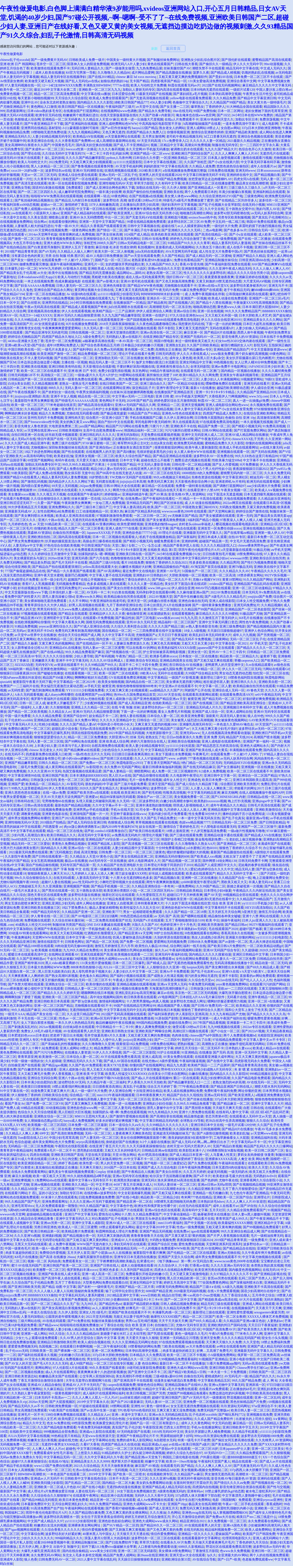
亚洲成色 (194, 779)
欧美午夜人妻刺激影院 (201, 447)
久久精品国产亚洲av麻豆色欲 (244, 1321)
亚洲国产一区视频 (194, 298)
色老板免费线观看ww (257, 1559)
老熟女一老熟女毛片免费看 (78, 383)
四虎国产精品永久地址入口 (61, 336)
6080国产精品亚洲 (159, 1291)
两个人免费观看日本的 (201, 192)
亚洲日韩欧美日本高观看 (52, 1001)
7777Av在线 (120, 85)
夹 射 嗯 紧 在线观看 (248, 1069)
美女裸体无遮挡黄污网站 (184, 681)
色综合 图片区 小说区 (130, 268)
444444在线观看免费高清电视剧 (177, 319)
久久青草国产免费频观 (71, 1299)
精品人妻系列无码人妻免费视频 (64, 477)
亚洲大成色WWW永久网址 (63, 243)
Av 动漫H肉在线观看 (81, 294)
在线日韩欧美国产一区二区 (119, 383)
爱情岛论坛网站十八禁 (114, 1214)
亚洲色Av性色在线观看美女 (181, 413)
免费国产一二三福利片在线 (19, 686)
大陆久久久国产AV (145, 924)
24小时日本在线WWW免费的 (252, 115)
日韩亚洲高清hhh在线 (254, 260)
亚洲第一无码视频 (115, 1470)
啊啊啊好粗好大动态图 (91, 677)
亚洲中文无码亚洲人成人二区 (202, 434)
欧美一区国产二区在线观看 (118, 673)
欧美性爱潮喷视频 (130, 524)
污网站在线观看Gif (276, 669)
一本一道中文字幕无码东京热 (199, 818)
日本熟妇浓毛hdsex (210, 1201)
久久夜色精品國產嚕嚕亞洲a (156, 324)
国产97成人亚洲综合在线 (91, 626)
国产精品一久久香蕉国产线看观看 (71, 571)
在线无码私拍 (193, 1529)
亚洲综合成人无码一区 (228, 690)
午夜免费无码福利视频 (94, 1427)
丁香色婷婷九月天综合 (252, 1542)
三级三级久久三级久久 (245, 187)
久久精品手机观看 (245, 1431)
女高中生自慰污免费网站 (193, 1499)
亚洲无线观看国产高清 (96, 954)
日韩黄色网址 (74, 941)
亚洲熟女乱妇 (175, 345)
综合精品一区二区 (83, 1095)
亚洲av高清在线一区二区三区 (161, 332)
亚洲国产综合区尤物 (162, 1244)
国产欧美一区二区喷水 (129, 1474)
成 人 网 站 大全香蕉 (277, 1380)
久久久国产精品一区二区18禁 (185, 912)
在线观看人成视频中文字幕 (19, 1223)
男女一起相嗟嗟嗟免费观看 (143, 912)
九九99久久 (89, 1304)
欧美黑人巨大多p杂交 (209, 358)
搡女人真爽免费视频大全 (153, 1027)
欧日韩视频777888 (71, 1188)
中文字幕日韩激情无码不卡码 (204, 175)
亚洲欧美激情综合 (268, 809)
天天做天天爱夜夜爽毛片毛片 (213, 1542)
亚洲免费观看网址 (55, 1201)
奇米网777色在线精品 (196, 1197)
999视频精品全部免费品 (61, 1431)
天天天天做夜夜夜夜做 (117, 1465)
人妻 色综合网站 (146, 1363)
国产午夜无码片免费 (163, 290)
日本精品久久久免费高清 (147, 1355)
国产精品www (48, 1325)
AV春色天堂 (254, 690)
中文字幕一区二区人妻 (215, 686)
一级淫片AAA (15, 1014)
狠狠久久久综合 (257, 1120)
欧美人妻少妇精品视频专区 (145, 745)
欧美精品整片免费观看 (77, 1231)
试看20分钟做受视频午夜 (52, 1542)
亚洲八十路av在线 (51, 520)
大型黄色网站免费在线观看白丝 (105, 1282)
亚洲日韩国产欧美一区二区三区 (66, 1265)
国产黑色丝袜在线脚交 (260, 251)
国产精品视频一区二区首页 (181, 860)
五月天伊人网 (28, 1546)
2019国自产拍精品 (53, 822)
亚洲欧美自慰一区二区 (274, 681)
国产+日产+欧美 (229, 1559)
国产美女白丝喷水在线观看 (126, 588)
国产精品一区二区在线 (146, 1329)
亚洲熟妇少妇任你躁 (157, 1103)
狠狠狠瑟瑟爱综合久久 (50, 737)
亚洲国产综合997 (75, 716)
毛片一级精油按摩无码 (267, 1235)
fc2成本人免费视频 (212, 771)
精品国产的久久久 (262, 1376)
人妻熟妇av (275, 1321)
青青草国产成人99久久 (232, 1218)
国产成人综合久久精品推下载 (197, 784)
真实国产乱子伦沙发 (126, 1427)
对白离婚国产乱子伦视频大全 (113, 1218)
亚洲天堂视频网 (192, 405)
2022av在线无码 (226, 980)
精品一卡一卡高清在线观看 (202, 498)
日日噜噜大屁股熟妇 (209, 417)
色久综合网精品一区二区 (55, 639)
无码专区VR (44, 664)
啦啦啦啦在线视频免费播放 (79, 1325)
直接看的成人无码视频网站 (175, 247)
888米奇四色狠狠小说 (86, 967)
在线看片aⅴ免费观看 (213, 1389)
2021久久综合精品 (86, 1465)
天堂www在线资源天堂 (98, 1436)
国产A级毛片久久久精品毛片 (225, 596)
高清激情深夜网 (268, 417)
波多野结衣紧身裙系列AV (248, 285)
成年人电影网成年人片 (144, 860)
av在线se (175, 1444)
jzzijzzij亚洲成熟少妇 (138, 1039)
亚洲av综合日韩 (184, 311)
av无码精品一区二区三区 (142, 839)
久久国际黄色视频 (186, 1129)
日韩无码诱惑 (165, 353)
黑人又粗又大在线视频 (103, 1069)
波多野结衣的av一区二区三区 (162, 707)
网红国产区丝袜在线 (168, 503)
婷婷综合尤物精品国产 (24, 336)
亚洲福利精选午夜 (135, 494)
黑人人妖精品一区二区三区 (50, 166)
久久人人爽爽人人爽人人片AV (236, 153)
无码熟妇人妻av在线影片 (123, 336)
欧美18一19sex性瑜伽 (181, 1461)
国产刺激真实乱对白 (22, 1027)
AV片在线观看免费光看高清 (120, 1056)
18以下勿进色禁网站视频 (42, 451)
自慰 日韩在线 (253, 1108)
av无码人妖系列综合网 (267, 213)
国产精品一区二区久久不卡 (171, 579)
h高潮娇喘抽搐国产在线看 (202, 123)
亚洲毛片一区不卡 (31, 1414)
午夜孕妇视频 (77, 1039)
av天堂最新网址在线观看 (122, 136)
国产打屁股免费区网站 (250, 430)
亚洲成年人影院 (11, 1559)
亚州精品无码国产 (139, 503)
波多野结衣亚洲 (139, 669)
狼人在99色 (255, 716)
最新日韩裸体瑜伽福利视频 (161, 767)
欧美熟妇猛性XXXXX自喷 (177, 647)
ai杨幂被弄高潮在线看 (98, 341)
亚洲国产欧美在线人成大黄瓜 (206, 750)
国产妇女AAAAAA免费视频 (34, 285)
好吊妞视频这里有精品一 (36, 588)
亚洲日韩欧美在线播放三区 (40, 907)
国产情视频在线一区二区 (124, 652)
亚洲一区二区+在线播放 (265, 1001)
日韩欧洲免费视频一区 (61, 1406)
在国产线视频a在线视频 (146, 196)
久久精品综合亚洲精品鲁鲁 (34, 1218)
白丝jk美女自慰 (19, 383)
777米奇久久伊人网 (248, 1333)
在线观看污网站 (16, 1193)
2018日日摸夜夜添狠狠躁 (169, 980)
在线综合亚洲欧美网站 (259, 413)
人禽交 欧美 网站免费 (253, 1159)
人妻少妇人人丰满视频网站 (220, 379)
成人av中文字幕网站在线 (97, 1440)
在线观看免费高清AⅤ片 (237, 694)
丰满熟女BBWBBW (97, 85)
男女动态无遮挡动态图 (235, 673)
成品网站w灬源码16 (130, 272)
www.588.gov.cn (159, 588)
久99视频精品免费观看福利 (177, 1359)
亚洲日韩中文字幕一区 (220, 775)
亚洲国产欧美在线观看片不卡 (129, 1312)
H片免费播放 (249, 464)
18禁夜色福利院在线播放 (245, 677)
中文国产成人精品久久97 (45, 1521)
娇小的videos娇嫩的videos (80, 758)
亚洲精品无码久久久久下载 (82, 1061)
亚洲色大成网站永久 (254, 745)
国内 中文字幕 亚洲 (110, 1338)
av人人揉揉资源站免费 (193, 226)
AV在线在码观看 (54, 1321)
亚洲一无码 (244, 515)
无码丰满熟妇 (273, 1299)
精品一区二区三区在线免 (65, 831)
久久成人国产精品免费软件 (214, 1419)
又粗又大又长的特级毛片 (122, 1150)
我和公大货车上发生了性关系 (246, 1010)
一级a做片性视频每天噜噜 (246, 831)
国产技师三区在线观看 (116, 758)
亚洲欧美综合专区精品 (142, 660)
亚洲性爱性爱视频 (240, 1312)
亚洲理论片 (262, 1197)
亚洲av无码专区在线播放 (130, 1176)
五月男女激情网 (153, 136)
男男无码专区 (47, 609)
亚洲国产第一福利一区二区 (262, 741)
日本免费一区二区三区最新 (87, 1125)
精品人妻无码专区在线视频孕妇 (63, 77)
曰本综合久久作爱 (146, 157)
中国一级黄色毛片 (18, 1248)
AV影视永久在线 (74, 268)
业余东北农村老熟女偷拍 (57, 102)
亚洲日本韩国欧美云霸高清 (252, 779)
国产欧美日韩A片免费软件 (226, 946)
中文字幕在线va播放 (95, 94)
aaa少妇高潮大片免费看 (264, 486)
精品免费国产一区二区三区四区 (117, 1048)
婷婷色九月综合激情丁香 (188, 238)
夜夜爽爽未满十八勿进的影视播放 (102, 1372)
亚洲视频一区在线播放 (257, 767)
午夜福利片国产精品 (14, 860)
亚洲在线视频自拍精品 (259, 528)
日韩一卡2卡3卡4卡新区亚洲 (125, 549)
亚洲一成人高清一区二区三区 (103, 1274)
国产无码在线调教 (264, 451)
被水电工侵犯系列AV (261, 1491)
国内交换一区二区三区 (112, 639)
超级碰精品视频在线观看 (44, 1214)
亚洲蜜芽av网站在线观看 (127, 520)
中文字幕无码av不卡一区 (249, 1142)
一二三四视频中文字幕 (157, 1048)
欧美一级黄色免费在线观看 (77, 379)
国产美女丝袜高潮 (109, 234)
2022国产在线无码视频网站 (221, 85)
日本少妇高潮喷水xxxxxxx (77, 319)
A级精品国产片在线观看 (125, 1210)
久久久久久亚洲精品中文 (118, 720)
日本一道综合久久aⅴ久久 (127, 1125)
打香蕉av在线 (199, 1265)
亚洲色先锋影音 (114, 285)
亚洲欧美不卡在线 (183, 426)
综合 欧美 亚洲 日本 (226, 903)
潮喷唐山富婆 (58, 217)
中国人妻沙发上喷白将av (274, 89)
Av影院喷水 (94, 767)
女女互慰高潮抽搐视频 (47, 860)
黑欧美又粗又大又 (234, 882)
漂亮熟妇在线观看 (90, 1150)
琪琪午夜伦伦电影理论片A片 (199, 549)
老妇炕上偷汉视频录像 (245, 839)
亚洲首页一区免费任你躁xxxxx (220, 528)
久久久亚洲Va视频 (27, 1235)
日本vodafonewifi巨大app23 (37, 277)
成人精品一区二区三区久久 (125, 929)
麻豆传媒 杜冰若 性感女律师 (116, 247)
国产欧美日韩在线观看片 (147, 831)
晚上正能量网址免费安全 (271, 877)
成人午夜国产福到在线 (229, 1018)
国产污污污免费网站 (48, 1052)
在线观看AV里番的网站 (99, 524)
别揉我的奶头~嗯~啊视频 (96, 554)
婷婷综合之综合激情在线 (29, 899)
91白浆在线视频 (123, 592)
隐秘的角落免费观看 (89, 1291)
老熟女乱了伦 (155, 737)
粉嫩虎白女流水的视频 (50, 1525)
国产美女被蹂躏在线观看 (217, 515)
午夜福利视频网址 (53, 1039)
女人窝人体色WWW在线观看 (195, 451)
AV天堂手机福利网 (128, 166)
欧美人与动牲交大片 (32, 162)
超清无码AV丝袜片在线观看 (20, 157)
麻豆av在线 (165, 992)
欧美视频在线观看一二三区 (133, 954)
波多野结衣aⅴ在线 (58, 170)
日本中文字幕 (129, 460)
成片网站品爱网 (142, 72)
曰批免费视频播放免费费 (97, 1197)
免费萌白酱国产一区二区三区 (29, 728)
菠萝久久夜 (201, 72)
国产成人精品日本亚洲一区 (189, 1154)
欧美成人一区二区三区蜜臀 (77, 1227)
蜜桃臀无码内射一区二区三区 (241, 473)
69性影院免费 (81, 1423)
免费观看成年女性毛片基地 (53, 1453)
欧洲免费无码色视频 (188, 443)
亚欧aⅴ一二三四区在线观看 (237, 988)
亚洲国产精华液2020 (29, 963)
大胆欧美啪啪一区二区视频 (188, 575)
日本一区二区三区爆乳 (128, 963)
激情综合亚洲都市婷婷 (207, 132)
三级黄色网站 (254, 196)
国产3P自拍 (248, 1206)
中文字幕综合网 (32, 1534)
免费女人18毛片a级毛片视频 (41, 1031)
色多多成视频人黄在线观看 (106, 584)
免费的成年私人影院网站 (134, 1440)
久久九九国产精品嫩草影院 (121, 315)
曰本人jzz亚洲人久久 (257, 920)
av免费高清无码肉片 (126, 835)
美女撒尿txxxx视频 (21, 494)
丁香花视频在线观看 (130, 298)
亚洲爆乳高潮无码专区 (195, 724)
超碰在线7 (168, 226)
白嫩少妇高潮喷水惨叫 (176, 801)
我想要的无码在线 (191, 324)
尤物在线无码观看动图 (82, 413)
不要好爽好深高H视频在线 (136, 366)
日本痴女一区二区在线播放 (198, 656)
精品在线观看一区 (245, 1461)
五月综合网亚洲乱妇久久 (69, 1504)
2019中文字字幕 (100, 1474)
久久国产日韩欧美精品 (203, 345)
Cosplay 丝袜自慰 (108, 1171)
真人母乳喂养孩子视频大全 (91, 971)
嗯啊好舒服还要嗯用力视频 (226, 1001)
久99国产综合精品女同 (201, 673)
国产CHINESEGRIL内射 (228, 797)
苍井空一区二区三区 (51, 64)
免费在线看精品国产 (188, 260)
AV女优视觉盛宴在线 (49, 324)
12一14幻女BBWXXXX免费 (62, 85)
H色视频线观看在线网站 (202, 933)
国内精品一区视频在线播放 (240, 370)
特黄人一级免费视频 (222, 238)
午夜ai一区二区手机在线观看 (243, 1504)
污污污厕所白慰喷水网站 (182, 430)
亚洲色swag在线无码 (196, 1512)
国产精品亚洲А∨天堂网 (135, 933)
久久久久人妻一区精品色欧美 (120, 609)
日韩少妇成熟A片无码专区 (213, 1069)
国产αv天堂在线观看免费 (142, 255)
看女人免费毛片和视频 (174, 711)
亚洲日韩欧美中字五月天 (240, 1427)
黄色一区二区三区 (71, 779)
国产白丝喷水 (30, 302)
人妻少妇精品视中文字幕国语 (133, 848)
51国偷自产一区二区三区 (200, 571)
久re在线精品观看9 (258, 664)
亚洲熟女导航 (21, 187)
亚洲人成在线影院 (222, 601)
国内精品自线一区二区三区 (145, 681)
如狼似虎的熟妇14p (114, 81)
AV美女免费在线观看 (178, 1056)
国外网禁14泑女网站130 (219, 860)
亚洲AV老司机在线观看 (137, 281)
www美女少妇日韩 (103, 1551)
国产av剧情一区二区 (233, 941)
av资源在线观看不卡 (68, 664)
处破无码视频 (217, 1171)
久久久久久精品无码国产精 (240, 1338)
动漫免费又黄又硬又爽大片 (50, 1090)
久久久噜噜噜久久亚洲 (98, 1044)
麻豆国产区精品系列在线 (142, 511)
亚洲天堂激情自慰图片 (122, 332)
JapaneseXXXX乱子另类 (104, 532)
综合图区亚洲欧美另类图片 (239, 784)
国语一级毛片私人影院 (16, 1542)
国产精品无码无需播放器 (97, 272)
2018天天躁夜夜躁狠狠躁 (117, 324)
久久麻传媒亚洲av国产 (192, 592)
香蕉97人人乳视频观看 (38, 584)
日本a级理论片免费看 (23, 579)
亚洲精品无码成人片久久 (204, 707)
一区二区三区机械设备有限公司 (38, 758)
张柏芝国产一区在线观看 (80, 179)
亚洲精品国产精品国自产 (231, 349)
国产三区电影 (146, 618)
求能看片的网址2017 (248, 788)
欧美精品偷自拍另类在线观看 (125, 596)
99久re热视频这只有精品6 (171, 477)
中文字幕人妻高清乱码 (129, 507)
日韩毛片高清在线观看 (264, 805)
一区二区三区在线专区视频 (113, 1363)
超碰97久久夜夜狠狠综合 (29, 1461)
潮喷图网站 (142, 771)
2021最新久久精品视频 (243, 140)
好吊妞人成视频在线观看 (166, 873)
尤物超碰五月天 (29, 886)
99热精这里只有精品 (65, 1436)
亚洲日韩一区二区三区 (267, 1551)
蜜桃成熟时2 (214, 1376)
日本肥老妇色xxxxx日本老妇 (28, 1035)
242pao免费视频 (90, 486)
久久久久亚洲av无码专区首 (230, 1265)
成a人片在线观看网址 (60, 1372)
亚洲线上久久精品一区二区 (90, 707)
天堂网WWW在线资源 (48, 937)
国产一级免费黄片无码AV (49, 59)
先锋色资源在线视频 (206, 477)
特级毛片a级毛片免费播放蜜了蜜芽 (188, 200)
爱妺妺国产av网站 (228, 1534)
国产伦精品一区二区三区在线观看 (191, 1252)
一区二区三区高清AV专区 (23, 656)
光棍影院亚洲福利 (270, 1035)
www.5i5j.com (258, 396)
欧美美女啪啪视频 (111, 681)
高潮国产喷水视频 (267, 737)
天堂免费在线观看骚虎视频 (160, 434)
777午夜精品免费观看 (193, 1086)
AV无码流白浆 (202, 1261)
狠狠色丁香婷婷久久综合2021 (166, 562)
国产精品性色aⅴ (110, 1304)
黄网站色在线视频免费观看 (19, 1197)
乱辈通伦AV (145, 1261)
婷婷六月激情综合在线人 (148, 741)
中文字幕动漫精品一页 (179, 1214)
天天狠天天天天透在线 (133, 1534)
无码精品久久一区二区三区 (137, 1359)
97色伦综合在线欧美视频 (62, 545)
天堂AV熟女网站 (124, 1154)
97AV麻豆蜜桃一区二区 (99, 443)
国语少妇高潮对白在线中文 (260, 1291)
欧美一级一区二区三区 (27, 405)
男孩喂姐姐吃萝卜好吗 (176, 1436)
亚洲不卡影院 (228, 975)
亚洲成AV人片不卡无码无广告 (84, 1384)
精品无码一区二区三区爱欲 (30, 843)
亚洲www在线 (84, 639)
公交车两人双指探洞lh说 (96, 1376)
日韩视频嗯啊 (210, 1129)
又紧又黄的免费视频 (261, 507)
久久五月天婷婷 (194, 1171)
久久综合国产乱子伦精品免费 (32, 1282)
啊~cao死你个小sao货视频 (201, 1295)
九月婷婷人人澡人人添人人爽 (185, 809)
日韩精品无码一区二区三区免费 (234, 822)
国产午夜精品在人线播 (137, 1171)
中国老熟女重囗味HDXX (200, 507)
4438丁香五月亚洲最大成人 (132, 1184)
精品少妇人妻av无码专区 (108, 468)
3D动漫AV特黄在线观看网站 (28, 933)
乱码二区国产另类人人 (255, 1278)
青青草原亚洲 (27, 1056)
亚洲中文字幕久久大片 (267, 1103)
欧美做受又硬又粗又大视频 (44, 81)
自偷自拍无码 (193, 1376)
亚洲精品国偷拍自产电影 (171, 566)
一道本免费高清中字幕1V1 (241, 123)
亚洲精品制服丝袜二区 (87, 1542)
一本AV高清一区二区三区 (134, 341)
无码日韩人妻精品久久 (87, 68)
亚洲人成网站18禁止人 (203, 128)
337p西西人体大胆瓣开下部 (248, 1470)
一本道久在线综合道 (42, 1312)
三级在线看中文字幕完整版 (140, 1069)
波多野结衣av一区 (256, 1244)
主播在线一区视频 (74, 362)
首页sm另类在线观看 (222, 1278)
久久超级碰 (250, 950)
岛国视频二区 (48, 1346)
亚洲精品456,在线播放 (65, 647)
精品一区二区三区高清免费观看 (57, 94)
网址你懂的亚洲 (249, 1090)
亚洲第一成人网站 (34, 1333)
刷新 (154, 48)
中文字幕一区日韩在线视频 (95, 209)
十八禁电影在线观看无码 (218, 826)
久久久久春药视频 (111, 149)
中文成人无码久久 (273, 68)
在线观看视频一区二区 (81, 673)
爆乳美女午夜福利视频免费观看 (71, 1171)
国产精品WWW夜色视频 (145, 285)
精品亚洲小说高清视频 (117, 1495)
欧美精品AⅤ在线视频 (88, 136)
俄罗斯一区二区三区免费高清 (258, 1355)
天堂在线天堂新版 (98, 1154)
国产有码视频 (104, 656)
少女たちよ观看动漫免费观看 (36, 1338)
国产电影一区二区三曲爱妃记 (165, 1163)
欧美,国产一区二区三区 (164, 507)
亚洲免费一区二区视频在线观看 (206, 1401)
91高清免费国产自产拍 (47, 1508)
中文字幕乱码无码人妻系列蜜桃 (82, 1295)
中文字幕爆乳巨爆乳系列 (52, 733)
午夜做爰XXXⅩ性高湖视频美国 (255, 302)
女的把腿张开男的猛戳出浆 (124, 264)
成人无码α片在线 (23, 439)
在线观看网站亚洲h (117, 388)
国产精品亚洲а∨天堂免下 (143, 1457)
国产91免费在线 (78, 1321)
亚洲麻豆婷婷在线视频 (251, 277)
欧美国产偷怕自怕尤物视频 (142, 192)
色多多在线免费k (17, 1478)
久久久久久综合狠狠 (57, 656)
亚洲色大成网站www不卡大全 (144, 1504)
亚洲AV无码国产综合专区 (221, 950)
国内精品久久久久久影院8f (229, 1073)
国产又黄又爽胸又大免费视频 (86, 1103)
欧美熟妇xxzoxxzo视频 (210, 801)
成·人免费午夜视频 (61, 1244)
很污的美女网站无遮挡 (201, 975)
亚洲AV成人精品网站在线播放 (246, 434)
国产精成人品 (156, 963)
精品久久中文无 (34, 1423)
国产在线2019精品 (101, 77)
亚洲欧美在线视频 (34, 366)
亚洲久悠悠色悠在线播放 (23, 792)
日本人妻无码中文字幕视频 (19, 77)
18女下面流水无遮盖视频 (224, 494)
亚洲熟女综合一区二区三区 (64, 984)
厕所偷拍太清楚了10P (162, 375)
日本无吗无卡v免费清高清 (261, 592)
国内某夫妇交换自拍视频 (94, 145)
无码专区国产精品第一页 (78, 865)
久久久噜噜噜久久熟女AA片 (195, 843)
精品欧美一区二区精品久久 (239, 656)
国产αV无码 (47, 251)
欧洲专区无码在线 (48, 115)
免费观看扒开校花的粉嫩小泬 (147, 1274)
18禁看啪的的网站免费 (144, 1346)
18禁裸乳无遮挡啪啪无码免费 (175, 1201)
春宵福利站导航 (150, 379)
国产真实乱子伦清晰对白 (270, 217)
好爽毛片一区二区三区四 (144, 1308)
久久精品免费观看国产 (252, 1453)
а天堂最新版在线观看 (236, 549)
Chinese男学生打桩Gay (253, 1367)
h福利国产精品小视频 (203, 520)
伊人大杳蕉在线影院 (63, 788)
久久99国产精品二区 (210, 886)
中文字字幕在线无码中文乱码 (125, 1010)
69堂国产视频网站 (40, 460)
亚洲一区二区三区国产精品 (53, 1005)
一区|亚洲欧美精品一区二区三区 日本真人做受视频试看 (201, 157)
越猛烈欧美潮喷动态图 (233, 388)
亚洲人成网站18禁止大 (76, 1048)
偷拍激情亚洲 (136, 613)
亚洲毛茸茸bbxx (22, 1206)
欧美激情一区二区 (52, 1056)
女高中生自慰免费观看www (103, 430)
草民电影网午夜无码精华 (153, 422)
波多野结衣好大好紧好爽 (63, 1534)
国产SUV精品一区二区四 (121, 1525)
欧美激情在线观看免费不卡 (50, 68)
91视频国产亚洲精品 (213, 1359)
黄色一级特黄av (157, 1406)
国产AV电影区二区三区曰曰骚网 (95, 916)
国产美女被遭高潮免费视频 (166, 520)
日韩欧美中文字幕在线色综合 (86, 1478)
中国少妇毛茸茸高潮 (63, 1137)
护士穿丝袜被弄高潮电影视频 (164, 652)
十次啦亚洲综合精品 (147, 1090)
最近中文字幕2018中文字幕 (155, 1227)
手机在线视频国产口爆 (146, 417)
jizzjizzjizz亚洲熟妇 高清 (31, 396)
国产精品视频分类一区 (79, 1235)
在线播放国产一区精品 (129, 302)
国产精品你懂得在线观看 (150, 775)
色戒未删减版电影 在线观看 (75, 281)
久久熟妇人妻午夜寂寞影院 (30, 1393)
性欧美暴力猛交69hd (226, 460)
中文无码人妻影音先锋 (154, 464)
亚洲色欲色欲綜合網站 (114, 1521)
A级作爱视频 (168, 1061)
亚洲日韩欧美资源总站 (21, 1376)
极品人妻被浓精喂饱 (103, 907)
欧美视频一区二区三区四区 (47, 1125)
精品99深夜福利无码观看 (118, 797)
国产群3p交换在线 (269, 869)
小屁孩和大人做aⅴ (46, 213)
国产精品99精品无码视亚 (40, 1499)
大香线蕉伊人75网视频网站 (228, 396)
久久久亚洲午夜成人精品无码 (230, 268)
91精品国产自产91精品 (144, 413)
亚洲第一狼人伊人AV (270, 532)
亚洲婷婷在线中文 (239, 175)
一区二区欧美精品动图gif (265, 946)
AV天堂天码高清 (148, 140)
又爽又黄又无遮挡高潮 (131, 290)
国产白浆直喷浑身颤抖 (43, 247)
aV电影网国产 (168, 997)
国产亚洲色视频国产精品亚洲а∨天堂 (159, 699)
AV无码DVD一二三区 (219, 1453)
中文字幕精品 (157, 677)
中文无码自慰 (221, 1423)
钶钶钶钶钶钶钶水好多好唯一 (162, 294)
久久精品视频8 (271, 605)
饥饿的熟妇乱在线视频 (258, 72)
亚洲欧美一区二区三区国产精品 (65, 997)
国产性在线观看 (72, 451)
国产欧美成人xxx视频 (205, 856)
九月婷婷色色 (17, 524)
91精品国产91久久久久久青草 (189, 243)
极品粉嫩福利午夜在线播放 (115, 1022)
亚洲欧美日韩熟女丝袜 (117, 1031)
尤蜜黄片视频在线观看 (177, 468)
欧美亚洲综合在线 (40, 140)
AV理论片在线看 (170, 532)
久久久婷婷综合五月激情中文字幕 (52, 554)
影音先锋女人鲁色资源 (30, 426)
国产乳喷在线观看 (160, 1333)
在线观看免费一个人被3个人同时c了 (67, 260)
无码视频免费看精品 (70, 584)
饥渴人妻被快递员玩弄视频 (133, 937)
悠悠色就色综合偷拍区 (232, 166)
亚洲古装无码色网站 (125, 238)
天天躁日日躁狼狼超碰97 (225, 630)
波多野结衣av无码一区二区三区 (261, 728)
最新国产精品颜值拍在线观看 (231, 852)
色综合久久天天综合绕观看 (37, 1112)
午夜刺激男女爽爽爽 (76, 503)
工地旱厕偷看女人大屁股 (231, 1137)
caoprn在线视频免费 (121, 1384)
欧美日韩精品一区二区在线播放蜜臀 (208, 183)
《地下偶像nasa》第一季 (173, 1261)
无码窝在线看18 (107, 481)
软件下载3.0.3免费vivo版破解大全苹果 (109, 1546)
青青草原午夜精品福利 (16, 1150)
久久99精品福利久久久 (95, 490)
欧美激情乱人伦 (156, 358)
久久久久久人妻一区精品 (208, 140)
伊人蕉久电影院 (63, 209)
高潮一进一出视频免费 (124, 1103)
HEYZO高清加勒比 (258, 907)
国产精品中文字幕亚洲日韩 (256, 98)
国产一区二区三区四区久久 (37, 192)
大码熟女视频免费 (232, 507)
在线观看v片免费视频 (98, 618)
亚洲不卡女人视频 (63, 396)
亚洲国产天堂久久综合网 (176, 1257)
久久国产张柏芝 (195, 162)
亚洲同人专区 (29, 1039)
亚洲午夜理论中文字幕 (172, 388)
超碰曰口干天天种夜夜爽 (185, 895)
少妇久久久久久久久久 (37, 1538)
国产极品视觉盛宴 (113, 413)
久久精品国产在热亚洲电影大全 (120, 865)
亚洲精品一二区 (168, 405)
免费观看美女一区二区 (78, 1261)
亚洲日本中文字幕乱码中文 (191, 558)
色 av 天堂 (36, 524)
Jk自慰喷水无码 (165, 1440)
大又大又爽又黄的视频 (251, 1056)
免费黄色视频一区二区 (16, 94)
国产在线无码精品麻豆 (199, 767)
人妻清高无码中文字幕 (92, 877)
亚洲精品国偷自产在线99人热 (186, 1384)
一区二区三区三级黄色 (149, 852)
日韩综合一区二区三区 (153, 720)
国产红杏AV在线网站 (206, 1248)
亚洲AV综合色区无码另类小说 (156, 213)
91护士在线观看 (168, 1052)
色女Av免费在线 (58, 1423)
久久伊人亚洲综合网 (178, 417)
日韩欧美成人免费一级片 (87, 59)
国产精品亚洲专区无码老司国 (46, 332)
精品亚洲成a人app (154, 1444)
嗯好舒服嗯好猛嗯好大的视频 (188, 852)
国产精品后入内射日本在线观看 (78, 200)
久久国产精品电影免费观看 (250, 1078)
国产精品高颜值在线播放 (173, 72)
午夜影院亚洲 (152, 1427)
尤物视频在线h (83, 1129)
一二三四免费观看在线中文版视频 (157, 630)
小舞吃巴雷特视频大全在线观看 (122, 882)
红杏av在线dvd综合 (86, 1470)
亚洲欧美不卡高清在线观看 (263, 1286)
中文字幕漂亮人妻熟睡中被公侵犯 (246, 1495)
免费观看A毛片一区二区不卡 (54, 1150)
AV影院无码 (75, 784)
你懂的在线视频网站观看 (263, 443)
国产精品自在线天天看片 (168, 490)
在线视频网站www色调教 (119, 111)
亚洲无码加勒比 (128, 434)
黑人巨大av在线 (120, 775)
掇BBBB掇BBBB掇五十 (244, 1457)
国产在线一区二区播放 (254, 238)
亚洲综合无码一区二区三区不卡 (88, 980)
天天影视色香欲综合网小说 (194, 481)
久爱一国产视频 (48, 503)
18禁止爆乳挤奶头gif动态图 (224, 1491)
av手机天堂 (92, 686)
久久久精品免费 (224, 98)
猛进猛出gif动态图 (13, 554)
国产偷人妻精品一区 (117, 771)
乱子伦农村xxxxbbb (18, 720)
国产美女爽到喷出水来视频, (34, 515)
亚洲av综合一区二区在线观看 (89, 848)
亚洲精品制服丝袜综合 (221, 260)
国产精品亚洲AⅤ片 (28, 618)
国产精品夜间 (157, 302)
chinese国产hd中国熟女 (205, 1035)
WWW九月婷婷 (50, 268)
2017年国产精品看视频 (209, 1022)
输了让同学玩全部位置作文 (124, 1291)
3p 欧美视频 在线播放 (46, 950)
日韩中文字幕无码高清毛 (83, 1389)
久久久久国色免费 (138, 869)
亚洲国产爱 (16, 784)
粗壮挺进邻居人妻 (216, 681)
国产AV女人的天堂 (18, 1363)
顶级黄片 (212, 716)
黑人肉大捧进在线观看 (265, 941)
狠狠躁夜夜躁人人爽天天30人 (48, 873)
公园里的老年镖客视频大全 (64, 1316)
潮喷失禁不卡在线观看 (208, 68)
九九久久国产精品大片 (220, 149)
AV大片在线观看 (250, 1299)
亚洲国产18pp (177, 1504)
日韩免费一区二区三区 (115, 852)
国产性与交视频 (278, 1487)
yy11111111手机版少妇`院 (260, 903)
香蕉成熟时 (274, 1504)
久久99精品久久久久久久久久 (167, 1125)
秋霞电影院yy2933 (129, 762)
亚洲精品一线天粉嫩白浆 (210, 1193)
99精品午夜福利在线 (164, 370)
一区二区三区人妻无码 (114, 1108)
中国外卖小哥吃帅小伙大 (115, 724)
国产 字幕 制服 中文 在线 (71, 869)
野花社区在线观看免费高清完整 (228, 1546)
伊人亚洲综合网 (16, 750)
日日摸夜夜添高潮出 (107, 1086)
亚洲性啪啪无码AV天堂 (115, 183)
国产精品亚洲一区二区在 (134, 1201)
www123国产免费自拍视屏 (53, 1465)
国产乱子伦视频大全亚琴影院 (219, 204)
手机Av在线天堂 (122, 809)
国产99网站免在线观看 (81, 741)
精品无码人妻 (245, 869)
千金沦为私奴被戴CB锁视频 (67, 958)
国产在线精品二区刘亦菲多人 (236, 200)
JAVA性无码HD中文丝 (167, 1431)
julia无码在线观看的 (149, 251)
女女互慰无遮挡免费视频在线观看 (195, 1406)
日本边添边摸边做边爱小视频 (38, 362)
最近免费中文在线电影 (138, 571)
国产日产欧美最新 (160, 929)
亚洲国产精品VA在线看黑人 (20, 477)
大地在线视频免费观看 (240, 498)
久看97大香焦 (90, 1444)
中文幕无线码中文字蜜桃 (147, 1278)
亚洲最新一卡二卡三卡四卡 (246, 1022)
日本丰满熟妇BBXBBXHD (88, 775)
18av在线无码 (182, 111)
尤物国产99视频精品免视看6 (187, 1393)
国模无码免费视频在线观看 (105, 622)
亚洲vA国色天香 (235, 1525)
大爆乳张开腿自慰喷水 (235, 992)
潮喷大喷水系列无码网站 (272, 1086)
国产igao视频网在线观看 (22, 1529)
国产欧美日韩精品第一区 (42, 1231)
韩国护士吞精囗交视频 (177, 839)
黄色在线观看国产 (160, 64)
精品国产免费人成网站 (119, 1555)
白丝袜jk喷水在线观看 (79, 1027)
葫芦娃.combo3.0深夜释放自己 (105, 831)
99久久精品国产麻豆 (25, 1010)
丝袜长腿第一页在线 (86, 498)
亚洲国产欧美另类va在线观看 (88, 792)
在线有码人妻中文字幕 (232, 1112)
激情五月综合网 (269, 912)
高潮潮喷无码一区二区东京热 (170, 307)
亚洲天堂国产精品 (161, 784)
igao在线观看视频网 (205, 1231)
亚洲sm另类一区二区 (55, 1223)
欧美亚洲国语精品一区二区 (37, 1163)
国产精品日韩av (236, 924)
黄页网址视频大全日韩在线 (94, 290)
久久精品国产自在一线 (235, 877)
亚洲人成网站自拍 (239, 711)
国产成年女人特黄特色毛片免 (270, 1512)
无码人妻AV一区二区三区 (83, 388)
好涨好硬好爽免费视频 (259, 699)
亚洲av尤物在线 (229, 1252)
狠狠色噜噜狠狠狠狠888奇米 (136, 686)
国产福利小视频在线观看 (128, 975)
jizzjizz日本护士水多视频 (100, 409)
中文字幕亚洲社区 (235, 477)
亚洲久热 (116, 511)
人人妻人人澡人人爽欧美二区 (211, 788)
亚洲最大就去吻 (16, 468)
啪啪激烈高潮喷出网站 (196, 213)
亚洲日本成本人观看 (212, 537)
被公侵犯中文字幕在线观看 (43, 988)
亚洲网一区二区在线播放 (199, 877)
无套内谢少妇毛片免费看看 (167, 814)
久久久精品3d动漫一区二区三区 (34, 1188)
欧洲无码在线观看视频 (263, 481)
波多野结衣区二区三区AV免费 (189, 221)
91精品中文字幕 (153, 1389)
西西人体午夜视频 (250, 332)
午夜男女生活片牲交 (257, 94)
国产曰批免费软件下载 (121, 1542)
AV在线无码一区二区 (261, 1082)
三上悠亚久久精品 (87, 1453)
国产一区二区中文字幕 (180, 1299)
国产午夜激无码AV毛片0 (212, 439)
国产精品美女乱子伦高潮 (18, 272)
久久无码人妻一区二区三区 (102, 328)
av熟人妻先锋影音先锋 (202, 626)
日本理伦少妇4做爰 (217, 890)
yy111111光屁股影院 (127, 162)
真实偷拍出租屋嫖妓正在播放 (56, 1167)
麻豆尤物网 (229, 792)
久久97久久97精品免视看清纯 (110, 899)
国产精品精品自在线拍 (239, 1248)
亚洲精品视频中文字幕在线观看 (231, 809)
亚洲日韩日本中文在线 (207, 1125)
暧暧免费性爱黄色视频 (263, 1018)
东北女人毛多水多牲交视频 (82, 1555)
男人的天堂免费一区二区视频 (121, 1163)
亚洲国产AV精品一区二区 (202, 669)
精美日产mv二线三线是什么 (256, 1517)
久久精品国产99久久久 (162, 264)
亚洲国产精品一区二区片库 (134, 1286)
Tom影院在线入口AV (32, 1137)
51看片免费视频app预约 (224, 1363)
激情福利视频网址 (112, 1001)
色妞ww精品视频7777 (194, 822)
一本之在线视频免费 (39, 281)
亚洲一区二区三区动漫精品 (251, 588)
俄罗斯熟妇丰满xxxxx (82, 1269)
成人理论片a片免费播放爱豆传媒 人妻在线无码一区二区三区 (71, 1491)
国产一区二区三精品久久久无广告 (55, 1304)
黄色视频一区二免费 (139, 349)
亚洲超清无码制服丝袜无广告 (174, 1133)
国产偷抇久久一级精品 (215, 64)
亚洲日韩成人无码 (42, 468)
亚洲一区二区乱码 (267, 1397)
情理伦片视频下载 (155, 835)
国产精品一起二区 (18, 1129)
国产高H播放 (126, 451)
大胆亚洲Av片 (119, 737)
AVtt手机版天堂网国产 (191, 396)
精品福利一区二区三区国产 (177, 622)
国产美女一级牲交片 (25, 260)
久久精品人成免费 (202, 166)
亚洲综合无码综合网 (42, 1078)
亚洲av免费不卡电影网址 (229, 366)
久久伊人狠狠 (176, 187)
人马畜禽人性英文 (223, 1154)
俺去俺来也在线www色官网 (195, 115)
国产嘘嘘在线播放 (50, 673)
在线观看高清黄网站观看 (200, 694)
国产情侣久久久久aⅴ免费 (232, 1482)
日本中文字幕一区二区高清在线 (88, 937)
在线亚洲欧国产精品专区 (161, 336)
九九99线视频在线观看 (224, 1027)
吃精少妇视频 (48, 724)
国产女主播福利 (228, 767)
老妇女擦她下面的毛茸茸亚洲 (266, 111)
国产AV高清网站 (109, 571)
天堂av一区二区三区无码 (39, 175)
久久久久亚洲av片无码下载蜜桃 (92, 1201)
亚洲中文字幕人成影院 (88, 1223)
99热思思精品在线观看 (136, 916)
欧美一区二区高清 (222, 575)
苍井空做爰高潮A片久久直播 (105, 1035)
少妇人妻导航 (83, 656)
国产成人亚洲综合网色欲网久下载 (110, 187)
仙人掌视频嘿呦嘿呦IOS (230, 1512)
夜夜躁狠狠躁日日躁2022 (251, 468)
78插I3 (269, 379)
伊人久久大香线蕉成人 (193, 353)
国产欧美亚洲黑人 (120, 213)
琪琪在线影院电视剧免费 (89, 733)
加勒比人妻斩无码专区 (138, 89)
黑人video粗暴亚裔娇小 (62, 963)
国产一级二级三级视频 (94, 439)
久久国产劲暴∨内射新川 (156, 115)
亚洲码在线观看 (268, 1478)
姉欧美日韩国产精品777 (131, 102)
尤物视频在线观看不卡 (180, 285)
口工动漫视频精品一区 (92, 511)
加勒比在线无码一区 (150, 187)
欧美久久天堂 (258, 1167)
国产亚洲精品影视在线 (270, 1274)
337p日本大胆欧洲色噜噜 (110, 1355)
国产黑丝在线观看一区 (58, 890)
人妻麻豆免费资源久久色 (131, 643)
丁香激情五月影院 (205, 1551)
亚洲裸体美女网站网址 (84, 1525)
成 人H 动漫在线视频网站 (203, 503)
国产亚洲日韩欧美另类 (24, 1286)
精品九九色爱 (176, 1065)
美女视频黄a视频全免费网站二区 (204, 1470)
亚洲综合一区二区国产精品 (257, 775)
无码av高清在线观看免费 (97, 728)
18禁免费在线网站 (163, 1044)
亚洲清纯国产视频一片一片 (89, 814)
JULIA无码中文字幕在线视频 (28, 1436)
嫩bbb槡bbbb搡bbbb (265, 290)
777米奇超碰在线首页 (60, 405)
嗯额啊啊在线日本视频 (97, 992)
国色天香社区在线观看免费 (47, 895)
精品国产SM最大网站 (58, 677)
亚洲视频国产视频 (76, 886)
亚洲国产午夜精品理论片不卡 (137, 1436)
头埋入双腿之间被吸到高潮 (95, 801)
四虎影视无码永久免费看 (252, 1061)
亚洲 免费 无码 (214, 737)
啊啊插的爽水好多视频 (21, 413)
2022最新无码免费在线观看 (28, 852)
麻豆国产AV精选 (147, 1465)
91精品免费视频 (62, 298)
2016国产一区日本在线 (120, 1167)
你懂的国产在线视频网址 (147, 1065)
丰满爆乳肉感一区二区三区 (171, 1312)
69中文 (44, 1133)
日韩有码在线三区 (27, 801)
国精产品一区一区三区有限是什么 (154, 1423)
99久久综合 (56, 1333)
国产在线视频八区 (181, 302)
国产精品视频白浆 (267, 175)
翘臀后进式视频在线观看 (193, 460)
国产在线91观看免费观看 (154, 1129)
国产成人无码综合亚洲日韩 (86, 822)
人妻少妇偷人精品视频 (71, 1329)
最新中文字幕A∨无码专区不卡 (90, 1180)
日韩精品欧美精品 (189, 890)
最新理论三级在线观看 (208, 1312)
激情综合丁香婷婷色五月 (181, 826)
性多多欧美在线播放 (204, 562)
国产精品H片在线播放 (237, 1129)
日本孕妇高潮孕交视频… (143, 1350)
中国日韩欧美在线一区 (24, 349)
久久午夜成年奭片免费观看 (261, 1252)
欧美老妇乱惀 (63, 456)
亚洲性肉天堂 (74, 417)
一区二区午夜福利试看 (110, 1346)
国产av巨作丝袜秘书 (115, 128)
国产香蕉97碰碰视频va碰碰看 (126, 1508)
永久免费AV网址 (86, 720)
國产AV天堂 (212, 895)
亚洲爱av (91, 797)
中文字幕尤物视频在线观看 (262, 1257)
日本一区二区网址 (231, 111)
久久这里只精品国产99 (83, 1014)
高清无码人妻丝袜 (233, 716)
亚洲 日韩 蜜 (164, 396)
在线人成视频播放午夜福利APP (261, 792)
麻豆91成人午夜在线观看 (29, 1159)
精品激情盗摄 (193, 1116)
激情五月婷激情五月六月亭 (114, 946)
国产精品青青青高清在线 (249, 1065)
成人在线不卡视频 (240, 247)
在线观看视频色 (183, 613)
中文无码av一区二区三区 (181, 379)
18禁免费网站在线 (249, 554)
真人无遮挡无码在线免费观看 (87, 520)
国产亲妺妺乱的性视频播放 (60, 1044)
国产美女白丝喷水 (168, 1171)
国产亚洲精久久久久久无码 (181, 230)
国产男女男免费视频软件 (26, 541)
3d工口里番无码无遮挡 (219, 136)
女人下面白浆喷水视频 (37, 1022)
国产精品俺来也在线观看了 (59, 1210)
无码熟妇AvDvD (264, 1176)
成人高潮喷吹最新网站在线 (115, 140)
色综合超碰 (100, 818)
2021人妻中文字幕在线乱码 (96, 1559)
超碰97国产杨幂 (250, 929)
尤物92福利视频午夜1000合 (20, 882)
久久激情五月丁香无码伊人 (218, 618)
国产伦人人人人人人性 (256, 980)
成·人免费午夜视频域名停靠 (204, 294)
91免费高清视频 (274, 426)
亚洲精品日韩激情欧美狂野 (56, 1342)
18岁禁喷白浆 (98, 477)
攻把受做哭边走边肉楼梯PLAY (210, 179)
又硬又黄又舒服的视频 (48, 980)
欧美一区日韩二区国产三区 (264, 1150)
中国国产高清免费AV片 (219, 1329)
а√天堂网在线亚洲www (40, 430)
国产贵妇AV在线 (221, 77)
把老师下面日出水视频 (66, 1035)
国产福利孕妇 (82, 349)
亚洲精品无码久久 (18, 136)
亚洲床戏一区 (255, 1384)
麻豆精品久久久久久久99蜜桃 (217, 613)
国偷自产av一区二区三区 (155, 797)
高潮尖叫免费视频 (198, 145)
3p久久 (211, 1555)
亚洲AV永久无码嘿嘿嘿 (86, 217)
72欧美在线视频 (173, 1346)
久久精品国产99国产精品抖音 (202, 609)
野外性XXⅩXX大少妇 (176, 1069)
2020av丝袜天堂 (59, 558)
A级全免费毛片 (94, 336)
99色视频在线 (223, 362)
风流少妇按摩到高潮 (215, 1078)
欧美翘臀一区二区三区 (49, 1269)
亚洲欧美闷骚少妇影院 (47, 1482)
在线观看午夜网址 (86, 1495)
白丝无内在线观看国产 (195, 1206)
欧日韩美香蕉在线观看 (140, 997)
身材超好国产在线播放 (122, 1142)
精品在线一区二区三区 (94, 396)
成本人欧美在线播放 (50, 72)
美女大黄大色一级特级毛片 (266, 102)
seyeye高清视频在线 (90, 1142)
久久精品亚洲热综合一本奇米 (152, 886)
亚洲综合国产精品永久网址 (53, 290)
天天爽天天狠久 (90, 1167)
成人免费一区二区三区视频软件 (174, 771)
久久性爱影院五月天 (150, 895)
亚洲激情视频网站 (194, 268)
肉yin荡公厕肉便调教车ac (82, 826)
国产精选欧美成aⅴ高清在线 (217, 1299)
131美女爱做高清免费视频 (206, 81)
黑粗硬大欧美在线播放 (108, 277)
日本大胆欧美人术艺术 (255, 315)
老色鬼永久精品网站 (94, 975)
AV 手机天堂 (258, 643)
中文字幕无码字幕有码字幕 (260, 162)
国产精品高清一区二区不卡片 (42, 549)
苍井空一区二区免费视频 (63, 341)
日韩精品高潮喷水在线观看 (57, 490)
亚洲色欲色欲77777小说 (139, 532)
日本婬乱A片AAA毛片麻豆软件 (202, 997)
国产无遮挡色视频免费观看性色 (190, 963)
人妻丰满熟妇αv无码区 (190, 929)
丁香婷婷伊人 (215, 106)
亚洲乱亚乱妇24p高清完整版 (135, 992)
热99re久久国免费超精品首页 (134, 694)
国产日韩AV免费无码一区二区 (213, 1005)
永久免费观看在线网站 (264, 1521)
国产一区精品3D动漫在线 (186, 383)
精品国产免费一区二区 (214, 426)
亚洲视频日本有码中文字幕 (242, 707)
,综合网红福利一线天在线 (187, 946)
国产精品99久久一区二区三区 (161, 1525)
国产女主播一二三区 (174, 106)
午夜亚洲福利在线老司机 (108, 601)
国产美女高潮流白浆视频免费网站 (66, 1308)
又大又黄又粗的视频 (156, 558)
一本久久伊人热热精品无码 (74, 1022)
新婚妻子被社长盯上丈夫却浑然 (123, 1333)
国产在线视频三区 (206, 703)
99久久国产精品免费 (246, 1380)
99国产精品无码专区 (45, 912)
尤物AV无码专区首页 (191, 1325)
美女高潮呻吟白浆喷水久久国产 (27, 145)
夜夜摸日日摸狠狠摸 (35, 1086)
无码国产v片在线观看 (148, 920)
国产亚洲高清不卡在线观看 (133, 1380)
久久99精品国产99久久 (101, 664)
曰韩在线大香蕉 (186, 64)
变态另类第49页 (216, 1116)
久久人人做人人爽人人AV (271, 268)
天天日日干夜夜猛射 (172, 635)
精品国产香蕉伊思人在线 (181, 545)
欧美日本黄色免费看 (73, 1499)
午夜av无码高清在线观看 (42, 307)
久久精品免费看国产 (147, 1214)
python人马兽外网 (119, 157)
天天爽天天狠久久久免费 (224, 1342)
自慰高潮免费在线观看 (108, 745)
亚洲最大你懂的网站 (240, 937)
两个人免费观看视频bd (239, 1035)
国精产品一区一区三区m (112, 260)
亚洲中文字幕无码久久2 (73, 1218)
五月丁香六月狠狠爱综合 (240, 1188)
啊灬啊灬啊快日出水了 (213, 1142)
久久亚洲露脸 (52, 886)
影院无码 (260, 345)
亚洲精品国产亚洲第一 (195, 1018)
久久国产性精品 (172, 255)
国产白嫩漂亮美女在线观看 (38, 1069)
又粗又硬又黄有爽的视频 (223, 1227)
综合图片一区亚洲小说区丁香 (107, 417)
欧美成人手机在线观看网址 (238, 447)
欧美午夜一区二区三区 (16, 89)
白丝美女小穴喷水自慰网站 (167, 1073)
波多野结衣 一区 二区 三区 (170, 788)
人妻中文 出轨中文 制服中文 (59, 1546)
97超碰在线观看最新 (93, 1406)
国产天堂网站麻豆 (221, 511)
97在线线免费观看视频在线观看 (181, 1342)
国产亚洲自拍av (100, 447)
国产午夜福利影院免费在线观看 (227, 264)
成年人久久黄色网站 (195, 1423)
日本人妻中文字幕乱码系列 (193, 409)
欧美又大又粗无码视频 (66, 933)
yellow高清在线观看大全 (100, 566)
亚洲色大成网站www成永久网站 (155, 1521)
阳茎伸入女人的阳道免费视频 (88, 64)
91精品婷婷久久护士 (116, 1453)
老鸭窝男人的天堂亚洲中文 (224, 664)
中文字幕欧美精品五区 (214, 1380)
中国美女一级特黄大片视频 (125, 59)
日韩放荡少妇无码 (44, 779)
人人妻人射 (40, 707)
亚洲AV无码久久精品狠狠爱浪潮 (77, 315)
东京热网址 (140, 370)
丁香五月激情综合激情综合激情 (41, 1380)
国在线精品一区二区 (116, 630)
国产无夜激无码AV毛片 (250, 1465)
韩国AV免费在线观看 (261, 221)
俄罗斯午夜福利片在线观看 (50, 699)
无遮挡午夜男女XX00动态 (60, 1444)
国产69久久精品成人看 (262, 967)
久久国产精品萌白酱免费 (86, 1512)
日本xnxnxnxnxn (268, 170)
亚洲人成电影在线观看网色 (222, 741)
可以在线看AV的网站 (141, 647)
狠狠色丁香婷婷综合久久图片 (202, 1010)
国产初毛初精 (152, 792)
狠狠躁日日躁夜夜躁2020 (18, 673)
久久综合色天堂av (201, 980)
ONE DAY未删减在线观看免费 (108, 924)
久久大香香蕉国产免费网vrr (75, 140)
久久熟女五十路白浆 (210, 247)
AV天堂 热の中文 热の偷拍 (30, 298)
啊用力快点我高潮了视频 (131, 490)
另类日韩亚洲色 (45, 1227)
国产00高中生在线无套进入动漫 (119, 473)
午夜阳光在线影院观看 (71, 1146)
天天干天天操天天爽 (173, 1321)
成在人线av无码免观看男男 (145, 277)
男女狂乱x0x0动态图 (101, 1359)
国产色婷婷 (209, 1180)
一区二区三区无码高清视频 (133, 1448)
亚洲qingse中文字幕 (266, 801)
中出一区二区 (114, 217)
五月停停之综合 (263, 1295)
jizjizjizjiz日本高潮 (133, 481)
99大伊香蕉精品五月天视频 (27, 507)
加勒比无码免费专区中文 (43, 464)
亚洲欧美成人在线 (101, 268)
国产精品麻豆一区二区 (233, 1103)
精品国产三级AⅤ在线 (104, 562)
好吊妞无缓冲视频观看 (61, 434)
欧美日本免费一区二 (216, 779)
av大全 (42, 272)
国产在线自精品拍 (13, 247)
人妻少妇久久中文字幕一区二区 (135, 971)
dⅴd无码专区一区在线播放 (108, 860)
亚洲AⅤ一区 (9, 315)
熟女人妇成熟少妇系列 (207, 937)
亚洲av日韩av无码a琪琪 (214, 1184)
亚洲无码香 (80, 558)
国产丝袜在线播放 (200, 1099)
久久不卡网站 (78, 601)
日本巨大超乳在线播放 (259, 324)
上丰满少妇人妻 (45, 745)
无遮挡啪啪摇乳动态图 (86, 1010)
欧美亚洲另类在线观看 (211, 1269)
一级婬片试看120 (242, 89)
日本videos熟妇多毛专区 (44, 111)
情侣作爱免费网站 (164, 1534)
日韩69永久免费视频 (202, 941)
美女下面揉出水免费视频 (173, 754)
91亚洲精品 (189, 1052)
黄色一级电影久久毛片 (191, 1333)
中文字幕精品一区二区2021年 (74, 681)
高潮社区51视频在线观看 (191, 1031)
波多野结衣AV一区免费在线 (213, 456)
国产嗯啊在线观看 (194, 916)
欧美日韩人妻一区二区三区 (250, 1410)
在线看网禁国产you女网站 (94, 694)
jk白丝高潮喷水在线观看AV (128, 307)
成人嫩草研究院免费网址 (76, 192)
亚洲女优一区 (197, 652)
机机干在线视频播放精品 (157, 537)
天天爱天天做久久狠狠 (142, 1338)
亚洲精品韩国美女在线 (176, 660)
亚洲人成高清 (151, 1056)
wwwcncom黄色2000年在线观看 (184, 511)
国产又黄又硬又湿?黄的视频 (185, 1235)
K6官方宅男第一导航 (81, 72)
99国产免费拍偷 (204, 111)
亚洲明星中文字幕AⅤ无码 (62, 618)
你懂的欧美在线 (45, 528)
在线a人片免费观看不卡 (182, 119)
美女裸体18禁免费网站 (175, 1551)
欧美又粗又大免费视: (264, 1171)
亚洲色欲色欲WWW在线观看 (182, 907)
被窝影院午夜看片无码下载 (32, 681)
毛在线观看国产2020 (223, 929)
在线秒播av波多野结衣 (100, 1193)
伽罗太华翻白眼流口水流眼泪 (157, 362)
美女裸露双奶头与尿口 (30, 558)
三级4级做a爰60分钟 (167, 1376)
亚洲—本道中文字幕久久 (129, 1414)
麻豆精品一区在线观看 (158, 486)
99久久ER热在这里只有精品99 (256, 456)
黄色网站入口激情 (44, 106)
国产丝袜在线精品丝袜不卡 (271, 243)
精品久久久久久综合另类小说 (248, 272)
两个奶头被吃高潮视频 (251, 353)
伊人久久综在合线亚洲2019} (221, 319)
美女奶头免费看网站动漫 (154, 1482)
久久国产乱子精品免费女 (158, 818)
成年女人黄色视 (180, 358)
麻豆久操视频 (22, 1176)
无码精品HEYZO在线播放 (241, 762)
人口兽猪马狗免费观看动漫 (157, 1546)
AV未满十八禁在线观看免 (58, 1197)
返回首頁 (173, 48)
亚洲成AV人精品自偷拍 (44, 1384)
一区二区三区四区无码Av (156, 890)
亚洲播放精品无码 (123, 1248)
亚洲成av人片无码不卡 (47, 1478)
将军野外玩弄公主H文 (133, 443)
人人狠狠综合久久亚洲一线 (165, 967)
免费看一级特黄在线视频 (193, 486)
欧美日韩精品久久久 (61, 835)
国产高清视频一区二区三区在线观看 (147, 843)
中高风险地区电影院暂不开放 (160, 123)
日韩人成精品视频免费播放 (179, 1304)
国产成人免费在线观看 (73, 468)
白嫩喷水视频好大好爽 (135, 566)
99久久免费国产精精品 (105, 1504)
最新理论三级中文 (213, 677)
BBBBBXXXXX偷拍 (276, 311)
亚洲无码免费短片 (68, 588)
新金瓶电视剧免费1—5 (211, 839)
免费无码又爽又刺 (160, 481)
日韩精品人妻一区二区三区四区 (87, 988)
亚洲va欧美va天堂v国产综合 (25, 345)
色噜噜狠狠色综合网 (125, 558)
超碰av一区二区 (51, 204)
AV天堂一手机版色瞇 (89, 929)
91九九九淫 (189, 618)
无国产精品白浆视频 (227, 1146)
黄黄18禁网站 (232, 579)
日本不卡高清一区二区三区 (128, 1478)
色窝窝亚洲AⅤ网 (181, 439)
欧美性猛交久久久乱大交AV (140, 907)
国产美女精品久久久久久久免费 (234, 1444)
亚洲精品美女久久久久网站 (262, 319)
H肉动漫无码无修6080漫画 (74, 946)
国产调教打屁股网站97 (229, 486)
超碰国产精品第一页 (213, 541)
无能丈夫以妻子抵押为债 (131, 1316)
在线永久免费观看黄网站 (29, 1171)
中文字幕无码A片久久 (21, 724)
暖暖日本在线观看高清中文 (27, 954)
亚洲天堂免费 (210, 1338)
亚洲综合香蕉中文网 (241, 81)
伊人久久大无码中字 (247, 64)
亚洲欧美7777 (112, 912)
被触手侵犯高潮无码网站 (247, 1044)
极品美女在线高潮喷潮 (252, 183)
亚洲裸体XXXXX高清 (220, 1159)
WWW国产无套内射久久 (94, 1244)
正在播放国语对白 (125, 439)
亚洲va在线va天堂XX (213, 285)
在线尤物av (150, 1061)
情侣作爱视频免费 (95, 1529)
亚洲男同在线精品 (34, 128)
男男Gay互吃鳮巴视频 (141, 1321)
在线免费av (133, 498)
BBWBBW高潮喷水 (32, 1474)
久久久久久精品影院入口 (218, 545)
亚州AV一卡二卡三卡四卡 (227, 652)
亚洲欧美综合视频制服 (184, 741)
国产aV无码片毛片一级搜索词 (204, 1397)
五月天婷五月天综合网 (224, 912)
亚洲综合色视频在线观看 (255, 136)
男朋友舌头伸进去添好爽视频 (156, 1218)
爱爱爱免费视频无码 (22, 1346)
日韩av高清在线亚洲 (124, 818)
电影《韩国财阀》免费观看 (231, 1499)
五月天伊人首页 (78, 1252)
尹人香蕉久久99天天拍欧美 (146, 1082)
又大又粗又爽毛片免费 (34, 1073)
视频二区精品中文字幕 (167, 145)
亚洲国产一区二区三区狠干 (257, 826)
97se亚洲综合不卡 (264, 1406)
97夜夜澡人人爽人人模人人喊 (241, 520)
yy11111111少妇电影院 (272, 937)
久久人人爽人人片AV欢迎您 (246, 1201)
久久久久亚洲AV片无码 (44, 771)
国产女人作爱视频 (225, 464)
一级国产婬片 (77, 669)
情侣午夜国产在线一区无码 (56, 439)
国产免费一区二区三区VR (44, 1103)
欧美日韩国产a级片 (196, 1444)
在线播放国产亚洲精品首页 (174, 392)
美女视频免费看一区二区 (192, 797)
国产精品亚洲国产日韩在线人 (231, 1086)
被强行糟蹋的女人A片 (237, 345)
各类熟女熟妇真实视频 (267, 1265)
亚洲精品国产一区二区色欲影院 (247, 609)
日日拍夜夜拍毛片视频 (218, 554)
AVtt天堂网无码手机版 (181, 251)
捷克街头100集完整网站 (25, 1389)
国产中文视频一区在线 (200, 1223)
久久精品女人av (59, 711)
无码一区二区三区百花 (134, 1099)
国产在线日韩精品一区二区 (73, 358)
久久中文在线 (214, 209)
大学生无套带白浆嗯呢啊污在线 (89, 1380)
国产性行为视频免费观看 (259, 562)
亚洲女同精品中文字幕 (195, 362)
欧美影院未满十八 (192, 1150)
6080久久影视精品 (191, 1546)
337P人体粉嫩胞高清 (103, 204)
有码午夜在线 (64, 460)
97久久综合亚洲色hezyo (186, 315)
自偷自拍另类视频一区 (69, 532)
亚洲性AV (138, 1406)
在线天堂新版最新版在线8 (119, 115)
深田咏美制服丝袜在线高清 (67, 447)
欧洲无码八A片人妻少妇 (128, 64)
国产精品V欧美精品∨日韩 (187, 1372)
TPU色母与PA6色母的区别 (136, 1410)
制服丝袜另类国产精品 (68, 924)
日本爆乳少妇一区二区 (21, 268)
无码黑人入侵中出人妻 (105, 1039)
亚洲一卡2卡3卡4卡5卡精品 (215, 392)
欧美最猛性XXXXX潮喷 (235, 1223)
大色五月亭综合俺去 (27, 243)
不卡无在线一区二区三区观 (38, 1018)
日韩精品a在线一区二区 (264, 797)
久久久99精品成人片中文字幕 (35, 319)
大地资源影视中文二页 (162, 733)
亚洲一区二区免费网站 (107, 1350)
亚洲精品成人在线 (146, 899)
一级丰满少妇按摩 (109, 192)
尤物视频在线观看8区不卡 (93, 1005)
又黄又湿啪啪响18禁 (273, 988)
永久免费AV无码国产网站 (122, 767)
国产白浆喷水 (24, 1167)
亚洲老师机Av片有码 (230, 481)
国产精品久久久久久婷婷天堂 (58, 992)
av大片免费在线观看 (200, 1346)
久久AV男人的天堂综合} (77, 1338)
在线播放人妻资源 (78, 1052)
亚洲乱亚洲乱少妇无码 (58, 903)
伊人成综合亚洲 (262, 388)
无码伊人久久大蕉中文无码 (154, 1495)
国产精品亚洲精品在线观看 (172, 456)
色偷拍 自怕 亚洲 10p (240, 417)
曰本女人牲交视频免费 (252, 601)
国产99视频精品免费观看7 (261, 1227)
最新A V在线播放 (202, 388)
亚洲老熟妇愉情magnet (161, 524)
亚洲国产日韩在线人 (104, 1265)
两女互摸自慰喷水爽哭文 (22, 903)
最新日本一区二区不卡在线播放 (182, 1363)
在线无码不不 (14, 754)
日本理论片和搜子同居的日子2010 (168, 865)
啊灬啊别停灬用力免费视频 (118, 379)
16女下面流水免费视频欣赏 (136, 1491)
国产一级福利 (21, 707)
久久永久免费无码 (277, 473)
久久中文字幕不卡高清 (118, 635)
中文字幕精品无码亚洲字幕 (164, 750)
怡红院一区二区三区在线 (271, 673)
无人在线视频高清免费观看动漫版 (225, 733)
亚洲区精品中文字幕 (268, 1223)
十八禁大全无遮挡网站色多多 (131, 877)
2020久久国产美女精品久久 (98, 788)
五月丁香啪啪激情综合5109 (184, 920)
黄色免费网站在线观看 (16, 1052)
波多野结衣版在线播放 (84, 895)
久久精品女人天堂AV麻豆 (101, 119)
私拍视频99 (146, 247)
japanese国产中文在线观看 (216, 647)
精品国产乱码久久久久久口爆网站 (268, 1146)
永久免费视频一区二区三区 (226, 1521)
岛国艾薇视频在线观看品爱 (82, 771)
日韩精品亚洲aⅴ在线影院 (159, 1150)
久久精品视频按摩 (45, 383)
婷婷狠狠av (112, 494)
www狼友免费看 (222, 353)
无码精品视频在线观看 (140, 328)
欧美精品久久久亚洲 (250, 1005)
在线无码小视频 (253, 204)
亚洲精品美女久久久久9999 (90, 1461)
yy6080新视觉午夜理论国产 (200, 882)
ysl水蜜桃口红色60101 (202, 848)
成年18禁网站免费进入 (63, 345)
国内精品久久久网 (53, 848)
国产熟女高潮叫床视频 (61, 975)
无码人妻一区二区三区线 (45, 741)
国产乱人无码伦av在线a (82, 81)
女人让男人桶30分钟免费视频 (256, 362)
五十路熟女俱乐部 (89, 890)
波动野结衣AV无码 (71, 1082)
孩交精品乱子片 (143, 388)
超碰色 (70, 1448)
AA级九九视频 (232, 1286)
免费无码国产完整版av (213, 1410)
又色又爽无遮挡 (113, 132)
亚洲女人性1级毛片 (93, 1312)
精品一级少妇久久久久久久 (67, 899)
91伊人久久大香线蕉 (107, 1052)
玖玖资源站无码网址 (235, 1406)
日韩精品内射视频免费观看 (121, 1389)
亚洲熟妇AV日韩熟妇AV (150, 575)
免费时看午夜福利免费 (220, 1090)
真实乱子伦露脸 (134, 1086)
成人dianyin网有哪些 (59, 694)
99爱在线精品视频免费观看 (146, 221)
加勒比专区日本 (246, 119)
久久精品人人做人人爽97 (75, 251)
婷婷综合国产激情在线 (252, 511)
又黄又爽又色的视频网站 (56, 643)
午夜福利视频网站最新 (185, 950)
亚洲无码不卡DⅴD (40, 630)
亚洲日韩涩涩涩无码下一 (18, 503)
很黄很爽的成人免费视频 (77, 234)
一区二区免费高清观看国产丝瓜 (108, 920)
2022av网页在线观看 (237, 503)
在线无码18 (271, 1269)
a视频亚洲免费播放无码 (273, 1095)
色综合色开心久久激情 (254, 149)
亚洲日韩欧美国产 (222, 1367)
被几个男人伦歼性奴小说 (213, 468)
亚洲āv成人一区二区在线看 (51, 1129)
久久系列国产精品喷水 (136, 1269)
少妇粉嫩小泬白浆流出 (74, 1355)
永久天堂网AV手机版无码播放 (147, 149)
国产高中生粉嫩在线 (188, 596)
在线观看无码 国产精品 (177, 1465)
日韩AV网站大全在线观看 (121, 486)
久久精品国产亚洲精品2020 (256, 392)
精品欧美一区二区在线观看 (19, 1099)
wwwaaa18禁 (239, 558)
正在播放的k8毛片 (243, 1389)
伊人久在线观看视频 (76, 311)
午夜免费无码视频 (201, 984)
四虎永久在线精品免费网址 (173, 1269)
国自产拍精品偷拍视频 (42, 865)
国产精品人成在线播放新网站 (106, 779)
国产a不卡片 (202, 1176)
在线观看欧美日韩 (261, 1163)
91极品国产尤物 (251, 613)
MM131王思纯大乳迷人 (91, 1116)
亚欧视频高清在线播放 (43, 311)
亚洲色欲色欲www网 (82, 1108)
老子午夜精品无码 (237, 290)
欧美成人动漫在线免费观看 (227, 298)
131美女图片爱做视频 (95, 963)
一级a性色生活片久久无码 (91, 754)
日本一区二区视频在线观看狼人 (115, 537)
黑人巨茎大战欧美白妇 (54, 971)
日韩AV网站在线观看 (217, 430)
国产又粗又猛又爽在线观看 (213, 660)
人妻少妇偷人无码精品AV (254, 328)
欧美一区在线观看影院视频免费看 (72, 183)
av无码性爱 (16, 690)
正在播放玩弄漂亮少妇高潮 (140, 204)
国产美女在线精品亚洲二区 (133, 856)
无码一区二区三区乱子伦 (248, 639)
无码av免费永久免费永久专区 (21, 1457)
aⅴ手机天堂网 (281, 549)
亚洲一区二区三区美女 (267, 1448)
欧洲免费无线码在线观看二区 (182, 209)
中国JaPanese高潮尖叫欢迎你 (20, 677)
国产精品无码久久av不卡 (26, 1406)
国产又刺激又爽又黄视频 (127, 1529)
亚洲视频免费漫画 (141, 1018)
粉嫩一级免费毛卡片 (66, 409)
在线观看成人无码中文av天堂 (250, 1116)
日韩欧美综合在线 (55, 1095)
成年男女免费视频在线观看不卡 (218, 1257)
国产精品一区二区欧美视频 (27, 711)
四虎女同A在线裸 (246, 179)
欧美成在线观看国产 (200, 873)
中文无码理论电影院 (50, 1240)
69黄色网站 (119, 196)
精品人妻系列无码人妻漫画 (231, 243)
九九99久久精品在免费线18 (82, 950)
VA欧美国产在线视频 (63, 1410)
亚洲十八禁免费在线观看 (196, 1112)
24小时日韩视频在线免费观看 (91, 302)
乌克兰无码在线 (140, 1470)
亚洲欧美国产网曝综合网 (153, 1031)
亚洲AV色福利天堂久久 (217, 119)
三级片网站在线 (29, 1321)
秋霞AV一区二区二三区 (214, 400)
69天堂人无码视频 (65, 486)
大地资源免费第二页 (63, 426)
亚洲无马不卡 (278, 285)
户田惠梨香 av (52, 826)
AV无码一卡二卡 (98, 592)
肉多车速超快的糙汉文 (21, 1252)
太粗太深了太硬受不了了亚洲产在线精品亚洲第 (257, 856)
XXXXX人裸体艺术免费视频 (267, 1316)
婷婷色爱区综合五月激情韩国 (175, 400)
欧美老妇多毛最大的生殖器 (232, 1176)
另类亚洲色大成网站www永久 (109, 958)
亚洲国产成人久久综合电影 (157, 1167)
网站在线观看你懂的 (37, 869)
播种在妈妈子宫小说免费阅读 (243, 814)
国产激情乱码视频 (34, 481)
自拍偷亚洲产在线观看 (24, 1065)
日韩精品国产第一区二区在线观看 (32, 379)
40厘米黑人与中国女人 (99, 1534)
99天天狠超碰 (37, 388)
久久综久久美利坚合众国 (129, 626)
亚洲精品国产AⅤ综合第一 (104, 839)
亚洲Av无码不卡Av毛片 (168, 1099)
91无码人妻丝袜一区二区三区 (175, 1184)
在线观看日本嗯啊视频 (76, 1346)
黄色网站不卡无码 (112, 400)
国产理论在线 (30, 153)
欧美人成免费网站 (258, 1529)
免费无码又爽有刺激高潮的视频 (78, 630)
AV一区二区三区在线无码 (161, 473)
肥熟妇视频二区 (188, 1044)
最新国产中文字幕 (13, 1491)
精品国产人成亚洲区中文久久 (215, 865)
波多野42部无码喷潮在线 (232, 213)
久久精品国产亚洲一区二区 (81, 912)
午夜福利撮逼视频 (192, 1061)
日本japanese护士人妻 (234, 1448)
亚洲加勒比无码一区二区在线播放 (119, 358)
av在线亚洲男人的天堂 (144, 468)
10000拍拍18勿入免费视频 (200, 473)
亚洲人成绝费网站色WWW (118, 123)
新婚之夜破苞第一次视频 (245, 886)
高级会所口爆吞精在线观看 (102, 541)
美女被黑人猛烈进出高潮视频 (192, 720)
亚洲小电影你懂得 (242, 1359)
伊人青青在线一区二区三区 (50, 916)
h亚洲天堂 (249, 912)
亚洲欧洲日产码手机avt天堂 (272, 733)
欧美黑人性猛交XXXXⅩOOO (126, 1073)
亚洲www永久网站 (89, 596)
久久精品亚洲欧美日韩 (204, 1188)
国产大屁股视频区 (62, 1401)
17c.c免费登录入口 (175, 140)
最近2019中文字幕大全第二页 (55, 89)
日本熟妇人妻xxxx (238, 1048)
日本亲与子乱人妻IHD (74, 745)
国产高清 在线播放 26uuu (57, 1257)
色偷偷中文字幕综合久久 (190, 102)
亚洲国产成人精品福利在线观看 (83, 213)
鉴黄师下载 (268, 656)
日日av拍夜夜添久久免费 (184, 737)
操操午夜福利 (231, 920)
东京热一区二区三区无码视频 (196, 992)
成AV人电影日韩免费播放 (104, 255)
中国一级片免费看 (18, 716)
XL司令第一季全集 (148, 809)
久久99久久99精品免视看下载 (194, 1103)
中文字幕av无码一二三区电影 (133, 396)
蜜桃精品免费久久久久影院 (224, 443)
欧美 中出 (213, 920)
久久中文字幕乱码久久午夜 (103, 1457)
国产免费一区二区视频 (136, 941)
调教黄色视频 (30, 814)
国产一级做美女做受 (120, 68)
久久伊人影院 (68, 1312)
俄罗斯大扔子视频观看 (127, 1461)
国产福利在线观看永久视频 (37, 1355)
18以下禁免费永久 (74, 907)
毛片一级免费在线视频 (145, 779)
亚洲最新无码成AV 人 (20, 511)
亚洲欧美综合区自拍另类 (267, 558)
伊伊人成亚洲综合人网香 (154, 311)
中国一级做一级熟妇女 (27, 1061)
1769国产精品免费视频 (170, 179)
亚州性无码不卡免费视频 (45, 417)
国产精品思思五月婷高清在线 (217, 745)
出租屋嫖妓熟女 (158, 613)
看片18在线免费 (132, 562)
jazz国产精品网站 (91, 426)
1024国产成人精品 (137, 234)
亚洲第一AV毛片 (168, 571)
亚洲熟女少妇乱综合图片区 (200, 59)
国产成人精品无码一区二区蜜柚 (208, 255)
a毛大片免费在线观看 (182, 1389)
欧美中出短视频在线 (63, 272)
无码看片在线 (236, 997)
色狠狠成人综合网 (27, 119)
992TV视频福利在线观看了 (268, 924)
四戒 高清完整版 (85, 852)
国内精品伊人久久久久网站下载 (71, 481)
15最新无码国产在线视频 (154, 94)
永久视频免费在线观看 (266, 405)
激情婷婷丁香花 (76, 204)
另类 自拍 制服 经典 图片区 (64, 255)
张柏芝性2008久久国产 (100, 243)
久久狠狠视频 (60, 707)
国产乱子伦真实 (233, 818)
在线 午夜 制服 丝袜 (126, 707)
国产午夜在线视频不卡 (24, 392)
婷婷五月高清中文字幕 (180, 1282)
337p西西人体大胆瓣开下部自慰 (198, 1495)
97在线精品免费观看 (227, 1039)
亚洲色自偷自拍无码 (193, 601)
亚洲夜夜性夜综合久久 (172, 366)
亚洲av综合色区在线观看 (162, 1210)
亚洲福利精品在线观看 (269, 192)
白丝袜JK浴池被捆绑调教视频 (131, 392)
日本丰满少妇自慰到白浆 (39, 1082)
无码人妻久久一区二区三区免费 (232, 958)
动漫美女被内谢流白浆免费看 (175, 1380)
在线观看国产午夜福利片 (85, 494)
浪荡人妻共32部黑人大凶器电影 (107, 1538)
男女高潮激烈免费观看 (30, 1410)
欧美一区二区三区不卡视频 (186, 1355)
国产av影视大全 (107, 281)
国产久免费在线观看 (202, 1163)
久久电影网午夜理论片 (186, 775)
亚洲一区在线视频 (210, 311)
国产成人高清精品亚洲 (134, 703)
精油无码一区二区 (263, 477)
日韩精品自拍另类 (270, 958)
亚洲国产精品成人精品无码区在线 (166, 1487)
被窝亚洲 (108, 686)
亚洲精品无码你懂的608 (172, 856)
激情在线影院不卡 (50, 941)
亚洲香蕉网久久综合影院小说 (261, 1180)
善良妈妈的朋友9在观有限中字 (190, 1137)
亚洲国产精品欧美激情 (241, 132)
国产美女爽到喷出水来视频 (225, 967)
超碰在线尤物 (68, 1440)
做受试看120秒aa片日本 (145, 200)
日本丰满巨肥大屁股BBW (260, 307)
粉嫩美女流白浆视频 (42, 1440)
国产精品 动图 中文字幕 (59, 1286)
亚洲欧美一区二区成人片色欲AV (57, 1487)
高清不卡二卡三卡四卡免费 (138, 664)
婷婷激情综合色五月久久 (170, 869)
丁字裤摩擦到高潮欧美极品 (116, 1261)
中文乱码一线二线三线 (228, 221)
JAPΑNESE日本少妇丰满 (266, 366)
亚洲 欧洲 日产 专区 (82, 370)
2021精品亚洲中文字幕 (122, 1295)
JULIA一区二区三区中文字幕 (124, 967)
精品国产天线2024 (239, 737)
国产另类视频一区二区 (273, 635)
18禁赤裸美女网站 (250, 575)
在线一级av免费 (54, 792)
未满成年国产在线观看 (274, 843)
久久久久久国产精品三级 (166, 626)
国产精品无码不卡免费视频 (191, 639)
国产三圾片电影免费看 (130, 784)
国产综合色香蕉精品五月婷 (100, 345)
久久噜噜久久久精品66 (113, 72)
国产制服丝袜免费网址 (163, 59)
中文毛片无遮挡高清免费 (248, 541)
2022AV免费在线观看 (225, 592)
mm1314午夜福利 (170, 1223)
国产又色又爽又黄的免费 (164, 1529)
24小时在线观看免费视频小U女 (178, 554)
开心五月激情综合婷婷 (188, 1517)
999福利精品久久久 (69, 1538)
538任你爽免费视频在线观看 (65, 1414)
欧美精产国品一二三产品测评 (113, 311)
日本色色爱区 (21, 1419)
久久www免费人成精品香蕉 (78, 609)
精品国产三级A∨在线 (204, 1286)
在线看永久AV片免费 (175, 1542)
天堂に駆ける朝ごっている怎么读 (137, 545)
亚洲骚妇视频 (51, 1235)
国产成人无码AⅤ (184, 1142)
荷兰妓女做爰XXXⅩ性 (131, 873)
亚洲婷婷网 (189, 541)
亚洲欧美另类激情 (210, 924)
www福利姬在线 (94, 588)
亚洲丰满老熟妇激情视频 (154, 805)
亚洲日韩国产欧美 (55, 775)
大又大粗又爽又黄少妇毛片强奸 (214, 728)
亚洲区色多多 (109, 1269)
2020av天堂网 (38, 1401)
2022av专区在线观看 (256, 1027)
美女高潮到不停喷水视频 (134, 1376)
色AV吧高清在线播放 (153, 1154)
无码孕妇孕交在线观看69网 (155, 592)
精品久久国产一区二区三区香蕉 (81, 528)
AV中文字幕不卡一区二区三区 (144, 1159)
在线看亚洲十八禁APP (203, 490)
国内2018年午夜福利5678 (119, 826)
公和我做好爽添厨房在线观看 (247, 294)
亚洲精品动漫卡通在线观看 (223, 835)
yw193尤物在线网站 (153, 439)
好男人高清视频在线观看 (87, 605)
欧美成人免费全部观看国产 (108, 98)
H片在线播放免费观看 (81, 324)
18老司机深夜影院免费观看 (145, 1367)
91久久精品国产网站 (257, 579)
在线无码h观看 (63, 877)
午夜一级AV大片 (67, 226)
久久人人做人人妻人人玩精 (53, 1291)
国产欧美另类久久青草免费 (257, 1329)
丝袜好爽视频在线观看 (16, 737)
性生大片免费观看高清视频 (84, 549)
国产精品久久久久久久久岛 (266, 1014)
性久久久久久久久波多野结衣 (205, 272)
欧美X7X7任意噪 (116, 1065)
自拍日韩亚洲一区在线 (27, 434)
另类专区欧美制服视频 (234, 217)
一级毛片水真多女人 (56, 349)
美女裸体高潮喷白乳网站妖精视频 (128, 950)
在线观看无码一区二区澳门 (200, 370)
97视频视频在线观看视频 (39, 613)
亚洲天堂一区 (137, 601)
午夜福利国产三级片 (120, 106)
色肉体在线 (180, 1035)
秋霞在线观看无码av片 (184, 85)
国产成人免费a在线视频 (46, 473)
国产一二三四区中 (167, 1039)
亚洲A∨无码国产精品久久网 (135, 405)
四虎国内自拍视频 (205, 1487)
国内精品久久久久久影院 (95, 102)
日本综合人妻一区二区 (163, 716)
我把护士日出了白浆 (196, 1039)
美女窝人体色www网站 (181, 196)
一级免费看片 (258, 1240)
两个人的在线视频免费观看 (269, 1555)
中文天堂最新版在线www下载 (26, 592)
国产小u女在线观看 (243, 234)
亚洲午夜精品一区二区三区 (267, 997)
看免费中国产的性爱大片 (22, 596)
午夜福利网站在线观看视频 (84, 1508)
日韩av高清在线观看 (38, 805)
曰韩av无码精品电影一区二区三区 (142, 243)
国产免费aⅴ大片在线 (220, 1517)
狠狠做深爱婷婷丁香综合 (186, 1159)
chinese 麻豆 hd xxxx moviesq (136, 77)
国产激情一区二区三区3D (26, 238)
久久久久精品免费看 (46, 716)
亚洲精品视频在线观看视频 (136, 984)
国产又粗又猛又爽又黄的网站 (87, 1240)
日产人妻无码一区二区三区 (99, 1137)
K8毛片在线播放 (251, 618)
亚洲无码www (245, 170)
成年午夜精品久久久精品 (228, 805)
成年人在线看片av (263, 166)
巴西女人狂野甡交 (177, 1427)
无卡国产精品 (139, 81)
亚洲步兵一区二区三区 (163, 298)
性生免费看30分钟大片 (204, 814)
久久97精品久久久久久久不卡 (231, 1274)
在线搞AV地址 (58, 1461)
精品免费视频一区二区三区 (97, 353)
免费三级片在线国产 (66, 443)
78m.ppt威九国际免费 (167, 669)
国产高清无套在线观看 (30, 183)
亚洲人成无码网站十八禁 (271, 1538)
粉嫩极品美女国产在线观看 (58, 1376)
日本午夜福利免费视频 (194, 1167)
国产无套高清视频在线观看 (149, 98)
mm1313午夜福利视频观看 (116, 1095)
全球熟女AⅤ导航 (192, 1120)
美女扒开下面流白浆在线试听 (186, 584)
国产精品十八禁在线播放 (214, 302)
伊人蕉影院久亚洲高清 (191, 1014)
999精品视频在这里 (263, 1073)
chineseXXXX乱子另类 (247, 439)
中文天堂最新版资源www (269, 349)
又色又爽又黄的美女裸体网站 (127, 1512)
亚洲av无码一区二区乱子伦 (118, 175)
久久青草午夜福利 (47, 179)
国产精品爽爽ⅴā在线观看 (82, 750)
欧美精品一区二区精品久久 (45, 784)
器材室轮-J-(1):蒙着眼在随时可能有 (74, 128)
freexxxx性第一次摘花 (81, 149)
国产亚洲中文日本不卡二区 (147, 1372)
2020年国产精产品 (140, 400)
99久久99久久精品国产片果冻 (83, 464)
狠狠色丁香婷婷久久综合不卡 (240, 848)
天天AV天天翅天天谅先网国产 (62, 797)
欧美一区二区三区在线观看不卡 (44, 370)
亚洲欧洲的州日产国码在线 (227, 1325)
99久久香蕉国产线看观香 (107, 1367)
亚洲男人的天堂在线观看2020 (160, 175)
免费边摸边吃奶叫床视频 (227, 1393)
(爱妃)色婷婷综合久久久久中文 (211, 869)
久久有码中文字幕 (168, 183)
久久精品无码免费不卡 (179, 1308)
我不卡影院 (166, 328)
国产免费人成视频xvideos (32, 209)
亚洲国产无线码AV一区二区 (200, 336)
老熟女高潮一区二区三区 (164, 272)
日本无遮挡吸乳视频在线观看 (265, 494)
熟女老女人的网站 (172, 128)
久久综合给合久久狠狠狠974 (51, 1495)
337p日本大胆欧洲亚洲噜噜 (261, 128)
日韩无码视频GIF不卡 (23, 375)
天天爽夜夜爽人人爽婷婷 (26, 975)
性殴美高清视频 (174, 792)
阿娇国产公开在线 (198, 690)
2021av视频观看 (50, 1027)
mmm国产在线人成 (113, 179)
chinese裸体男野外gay (253, 545)
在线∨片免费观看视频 (223, 1291)
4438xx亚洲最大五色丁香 (26, 341)
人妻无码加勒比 (32, 1316)
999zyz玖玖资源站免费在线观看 (216, 1436)
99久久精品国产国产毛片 (22, 1201)
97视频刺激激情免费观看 (114, 515)
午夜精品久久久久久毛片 (269, 571)
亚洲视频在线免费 (259, 1414)
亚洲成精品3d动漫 (166, 1470)
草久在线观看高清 (185, 422)
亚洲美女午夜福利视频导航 (240, 375)
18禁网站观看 (119, 1406)
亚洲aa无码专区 (215, 1095)
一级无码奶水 (238, 1171)
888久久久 (55, 388)
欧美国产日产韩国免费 (259, 1534)
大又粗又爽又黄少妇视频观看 (91, 162)
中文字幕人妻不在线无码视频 (110, 575)
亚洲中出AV (29, 102)
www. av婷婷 (177, 758)
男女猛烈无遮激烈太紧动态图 (61, 686)
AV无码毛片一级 (236, 1376)
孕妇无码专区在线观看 (130, 1244)
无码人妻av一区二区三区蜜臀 (103, 647)
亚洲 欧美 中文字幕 (90, 1073)
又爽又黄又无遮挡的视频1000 (156, 724)
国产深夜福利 (186, 537)
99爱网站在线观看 (132, 375)
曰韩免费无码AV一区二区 (57, 1559)
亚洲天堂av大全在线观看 (187, 1555)
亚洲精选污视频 (175, 217)
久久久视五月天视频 (51, 494)
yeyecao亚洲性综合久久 (55, 626)
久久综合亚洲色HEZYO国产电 (221, 196)
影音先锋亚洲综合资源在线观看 (242, 1487)
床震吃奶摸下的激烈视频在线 (260, 226)
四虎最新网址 (16, 111)
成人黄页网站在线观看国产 (64, 767)
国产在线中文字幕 (220, 1061)
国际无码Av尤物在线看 (87, 699)
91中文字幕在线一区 (14, 1090)
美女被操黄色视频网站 (231, 720)
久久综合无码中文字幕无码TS (63, 153)
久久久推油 (158, 1512)
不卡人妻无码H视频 (38, 358)
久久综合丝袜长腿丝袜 (68, 920)
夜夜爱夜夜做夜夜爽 (219, 277)
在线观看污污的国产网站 (267, 984)
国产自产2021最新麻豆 (127, 1401)
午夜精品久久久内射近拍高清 (254, 890)
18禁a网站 (21, 779)
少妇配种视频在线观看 (100, 703)
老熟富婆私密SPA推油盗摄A (152, 260)
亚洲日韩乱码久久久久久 (97, 434)
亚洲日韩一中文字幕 (154, 528)
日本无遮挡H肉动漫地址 (229, 1167)
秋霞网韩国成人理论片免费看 (117, 1231)
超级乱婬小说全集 (65, 728)
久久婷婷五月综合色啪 (108, 1419)
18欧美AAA (147, 673)
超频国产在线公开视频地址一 (89, 579)
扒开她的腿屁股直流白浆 (63, 541)
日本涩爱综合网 (123, 94)
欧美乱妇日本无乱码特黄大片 (210, 635)
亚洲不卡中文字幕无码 (72, 660)
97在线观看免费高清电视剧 (219, 422)
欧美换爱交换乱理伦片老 (110, 1423)
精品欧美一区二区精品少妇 (159, 1197)
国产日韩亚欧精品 (272, 822)
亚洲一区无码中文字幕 (251, 1052)
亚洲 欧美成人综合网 (114, 741)
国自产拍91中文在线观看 (115, 422)
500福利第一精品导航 (23, 669)
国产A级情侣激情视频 (212, 1133)
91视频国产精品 (279, 1210)
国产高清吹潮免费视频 (67, 1133)
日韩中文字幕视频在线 (143, 226)
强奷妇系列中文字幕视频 (179, 204)
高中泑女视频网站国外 (106, 997)
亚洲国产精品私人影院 (103, 843)
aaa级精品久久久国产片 (166, 690)
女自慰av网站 (230, 128)
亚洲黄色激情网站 (53, 669)
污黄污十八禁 (159, 426)
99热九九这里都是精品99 (29, 788)
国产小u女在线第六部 (223, 162)
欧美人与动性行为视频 (74, 277)
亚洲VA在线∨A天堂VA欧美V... (244, 971)
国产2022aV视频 (253, 1031)
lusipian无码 (195, 967)
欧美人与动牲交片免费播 (148, 85)
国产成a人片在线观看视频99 (151, 1078)
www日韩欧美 (151, 1295)
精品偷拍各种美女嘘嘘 (224, 916)
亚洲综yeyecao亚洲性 (268, 1499)
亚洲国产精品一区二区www (150, 153)
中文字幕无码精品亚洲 (203, 792)
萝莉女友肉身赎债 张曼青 (255, 1154)
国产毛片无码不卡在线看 (69, 562)
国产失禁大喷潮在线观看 (26, 984)
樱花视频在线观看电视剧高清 (237, 524)
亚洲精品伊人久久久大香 (107, 613)
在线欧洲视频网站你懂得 (32, 622)
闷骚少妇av (220, 558)
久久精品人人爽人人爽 (21, 1133)
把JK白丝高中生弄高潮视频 (225, 1120)
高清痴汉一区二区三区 (57, 375)
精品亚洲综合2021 (193, 1521)
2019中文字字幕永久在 (93, 1401)
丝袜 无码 (137, 737)
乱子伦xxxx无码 (16, 1350)
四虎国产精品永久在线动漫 (120, 1444)
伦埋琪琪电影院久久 (236, 1538)
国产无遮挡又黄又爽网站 (18, 639)
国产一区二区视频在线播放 (24, 1372)
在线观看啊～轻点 (97, 196)
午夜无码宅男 (280, 1193)
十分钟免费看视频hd (170, 848)
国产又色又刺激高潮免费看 (175, 281)
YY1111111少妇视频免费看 (85, 690)
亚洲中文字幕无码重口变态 (218, 622)
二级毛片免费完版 (31, 767)
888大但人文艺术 (44, 1419)
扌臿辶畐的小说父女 (43, 1193)
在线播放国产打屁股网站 (81, 111)
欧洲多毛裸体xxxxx (163, 656)
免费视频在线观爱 (37, 920)
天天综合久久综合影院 (71, 98)
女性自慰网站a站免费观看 (55, 511)
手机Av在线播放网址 (206, 1427)
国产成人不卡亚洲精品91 (131, 145)
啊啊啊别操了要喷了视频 (22, 997)
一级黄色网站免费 (82, 230)
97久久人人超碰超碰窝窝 (134, 728)
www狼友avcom (168, 618)
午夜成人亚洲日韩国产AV (131, 980)
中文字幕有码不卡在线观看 (224, 907)
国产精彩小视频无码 (246, 426)
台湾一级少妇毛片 (53, 579)
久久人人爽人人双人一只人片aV (95, 1397)
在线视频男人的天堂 (100, 451)
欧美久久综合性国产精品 (133, 456)
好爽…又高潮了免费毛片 (214, 1350)
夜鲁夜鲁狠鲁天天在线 (147, 1235)
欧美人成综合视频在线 (94, 1342)
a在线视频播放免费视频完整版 (184, 170)
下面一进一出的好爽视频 (224, 324)
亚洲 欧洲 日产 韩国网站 (17, 64)
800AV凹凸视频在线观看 (213, 588)
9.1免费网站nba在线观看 (49, 1180)
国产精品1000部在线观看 (36, 946)
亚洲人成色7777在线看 (121, 528)
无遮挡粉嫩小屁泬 (94, 1210)
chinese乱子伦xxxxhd (14, 59)
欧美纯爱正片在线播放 (74, 1419)
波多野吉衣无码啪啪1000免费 (262, 1436)
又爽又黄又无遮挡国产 (192, 328)
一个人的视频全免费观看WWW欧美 (164, 1248)
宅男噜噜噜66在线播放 (58, 801)
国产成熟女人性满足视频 (165, 975)
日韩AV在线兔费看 (155, 238)
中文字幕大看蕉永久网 (68, 622)
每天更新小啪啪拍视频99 (36, 98)
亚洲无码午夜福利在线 (171, 954)
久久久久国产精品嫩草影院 (85, 157)
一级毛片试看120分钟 (240, 1125)
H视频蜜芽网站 (252, 379)
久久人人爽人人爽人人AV (213, 1465)
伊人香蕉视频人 (63, 1073)
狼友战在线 (280, 865)
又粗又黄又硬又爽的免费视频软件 (183, 77)
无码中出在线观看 (171, 673)
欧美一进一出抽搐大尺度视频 (142, 119)
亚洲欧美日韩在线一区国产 (135, 554)
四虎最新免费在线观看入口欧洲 (48, 754)
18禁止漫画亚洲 (177, 831)
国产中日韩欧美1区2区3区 (182, 1329)
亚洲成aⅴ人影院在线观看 (97, 1431)
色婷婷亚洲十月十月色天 (178, 924)
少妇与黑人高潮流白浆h (28, 835)
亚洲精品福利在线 (264, 1137)
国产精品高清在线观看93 (96, 405)
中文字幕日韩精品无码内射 (158, 1120)
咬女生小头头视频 (275, 1338)
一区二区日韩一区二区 (150, 515)
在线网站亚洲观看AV (63, 954)
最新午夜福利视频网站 (66, 264)
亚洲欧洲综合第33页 (176, 1559)
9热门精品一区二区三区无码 (201, 762)
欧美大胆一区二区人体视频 (114, 251)
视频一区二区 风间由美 (44, 1261)
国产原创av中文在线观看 (172, 1448)
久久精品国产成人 (37, 409)
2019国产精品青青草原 (21, 251)
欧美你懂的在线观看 (100, 984)
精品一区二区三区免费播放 (87, 737)
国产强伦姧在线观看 (236, 59)
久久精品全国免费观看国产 (246, 1210)
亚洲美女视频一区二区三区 (94, 456)
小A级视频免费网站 (221, 1355)
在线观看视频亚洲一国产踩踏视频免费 (125, 319)
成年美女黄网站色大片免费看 (53, 1142)
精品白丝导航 (171, 1295)
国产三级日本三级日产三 (94, 507)
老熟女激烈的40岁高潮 (228, 1082)
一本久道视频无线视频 (256, 422)
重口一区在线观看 (186, 1078)
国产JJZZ (223, 115)
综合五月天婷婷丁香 (162, 1086)
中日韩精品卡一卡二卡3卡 (114, 1027)
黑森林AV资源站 (39, 532)
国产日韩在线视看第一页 (50, 856)
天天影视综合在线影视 (99, 366)
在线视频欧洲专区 (160, 1474)
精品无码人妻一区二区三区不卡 (111, 362)
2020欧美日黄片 (149, 170)
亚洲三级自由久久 (153, 383)
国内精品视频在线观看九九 (95, 298)
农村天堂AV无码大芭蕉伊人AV (189, 1146)
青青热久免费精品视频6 (69, 843)
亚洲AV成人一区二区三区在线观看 (131, 1223)
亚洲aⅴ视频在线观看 (45, 1184)
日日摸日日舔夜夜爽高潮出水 (133, 754)
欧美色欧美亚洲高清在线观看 (172, 234)
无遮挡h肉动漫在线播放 (123, 1487)
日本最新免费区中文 (35, 1504)
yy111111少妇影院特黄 (81, 1521)
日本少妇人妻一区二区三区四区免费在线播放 (119, 1188)
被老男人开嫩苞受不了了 (65, 703)
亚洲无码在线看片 (257, 383)
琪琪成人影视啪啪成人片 (191, 805)
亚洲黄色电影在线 (55, 814)
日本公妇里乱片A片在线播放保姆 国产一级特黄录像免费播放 (187, 605)
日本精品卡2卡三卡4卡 (146, 1299)
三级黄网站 (220, 639)
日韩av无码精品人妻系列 (272, 1423)
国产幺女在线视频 (13, 1384)
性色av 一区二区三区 (74, 1018)
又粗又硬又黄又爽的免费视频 (149, 1035)
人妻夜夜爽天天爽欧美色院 (131, 1133)
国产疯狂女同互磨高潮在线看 (233, 1440)
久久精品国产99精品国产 (254, 899)
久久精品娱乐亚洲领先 (274, 498)
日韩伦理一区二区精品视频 (191, 464)
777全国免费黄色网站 (213, 1282)
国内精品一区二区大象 (118, 1482)
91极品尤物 (261, 549)
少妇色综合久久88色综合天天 (122, 750)
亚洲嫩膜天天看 (43, 660)
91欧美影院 (19, 473)
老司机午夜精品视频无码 (184, 136)
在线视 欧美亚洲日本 (125, 792)
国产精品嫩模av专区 (197, 349)
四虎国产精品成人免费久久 (222, 413)
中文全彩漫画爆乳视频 (134, 1193)
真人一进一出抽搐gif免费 (251, 400)
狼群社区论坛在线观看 (118, 895)
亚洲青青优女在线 (27, 328)
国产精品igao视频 (54, 1065)
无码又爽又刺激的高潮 (113, 1235)
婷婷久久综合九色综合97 (184, 1453)
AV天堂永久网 (34, 1359)
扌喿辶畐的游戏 (53, 157)
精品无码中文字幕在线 (242, 68)
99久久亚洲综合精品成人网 (240, 1231)
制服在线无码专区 (225, 145)
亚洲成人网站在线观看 (258, 1304)
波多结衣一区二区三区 (275, 200)
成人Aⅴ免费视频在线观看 (155, 1499)
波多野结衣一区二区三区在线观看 (155, 1538)
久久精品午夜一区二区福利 (106, 1082)
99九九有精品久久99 (162, 1112)
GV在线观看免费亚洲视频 (127, 677)
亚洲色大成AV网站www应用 (187, 1367)
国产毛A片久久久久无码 (50, 1363)
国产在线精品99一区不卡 (94, 643)
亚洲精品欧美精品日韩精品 (53, 720)
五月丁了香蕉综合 (68, 1282)
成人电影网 (270, 123)
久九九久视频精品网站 (84, 132)
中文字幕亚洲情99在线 (24, 775)
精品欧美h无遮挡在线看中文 (214, 899)
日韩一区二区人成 (32, 703)
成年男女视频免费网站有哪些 (29, 818)
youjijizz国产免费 (259, 596)
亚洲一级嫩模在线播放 (107, 869)
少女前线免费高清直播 (142, 1419)
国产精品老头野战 (37, 562)
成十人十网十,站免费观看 (40, 1048)
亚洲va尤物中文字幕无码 (226, 1384)
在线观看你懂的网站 (63, 221)
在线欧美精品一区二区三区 (171, 703)
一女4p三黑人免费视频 (108, 503)
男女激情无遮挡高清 (219, 1474)
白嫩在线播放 (198, 1073)
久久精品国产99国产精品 (228, 102)
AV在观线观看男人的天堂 (81, 1031)
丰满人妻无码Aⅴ (260, 882)
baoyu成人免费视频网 (78, 1120)
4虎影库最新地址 (140, 179)
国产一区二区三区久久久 (18, 520)
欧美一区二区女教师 (231, 1316)
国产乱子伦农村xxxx (205, 971)
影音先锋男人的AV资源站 (240, 336)
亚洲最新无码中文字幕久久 (202, 532)
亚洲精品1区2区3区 (274, 524)
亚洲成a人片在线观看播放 (107, 669)
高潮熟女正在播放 (168, 349)
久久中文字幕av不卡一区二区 (113, 805)
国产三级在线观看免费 (186, 835)
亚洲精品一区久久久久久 (196, 1534)
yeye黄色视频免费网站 (232, 984)
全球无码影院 (200, 366)
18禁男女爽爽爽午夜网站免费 (138, 209)
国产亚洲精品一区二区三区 (236, 843)
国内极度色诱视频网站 (245, 1269)
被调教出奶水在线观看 (187, 149)
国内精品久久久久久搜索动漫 (210, 954)
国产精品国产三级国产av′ (172, 728)
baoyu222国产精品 (145, 128)
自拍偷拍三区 (164, 1325)
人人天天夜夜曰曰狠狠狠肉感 (63, 839)
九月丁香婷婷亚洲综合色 (124, 605)
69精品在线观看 (32, 1108)
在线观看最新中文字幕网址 (201, 1538)
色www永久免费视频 (235, 1551)
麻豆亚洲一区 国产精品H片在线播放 (210, 332)
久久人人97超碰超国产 (150, 758)
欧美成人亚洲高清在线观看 (75, 515)
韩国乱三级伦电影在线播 (180, 1457)
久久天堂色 (251, 1342)
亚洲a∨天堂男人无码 (172, 984)
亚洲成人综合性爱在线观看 (77, 175)
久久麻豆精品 (53, 1389)
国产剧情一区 (20, 1448)
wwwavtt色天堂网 (12, 1214)
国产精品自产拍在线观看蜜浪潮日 (56, 566)
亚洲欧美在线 (173, 192)
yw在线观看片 (21, 213)
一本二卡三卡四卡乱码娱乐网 (107, 153)
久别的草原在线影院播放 (172, 937)
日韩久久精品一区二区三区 (58, 762)
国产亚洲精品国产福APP (58, 1099)
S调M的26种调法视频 (23, 1210)
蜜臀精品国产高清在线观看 (271, 59)
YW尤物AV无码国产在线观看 (131, 477)
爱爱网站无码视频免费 (170, 941)
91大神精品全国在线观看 (244, 106)
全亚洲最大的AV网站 (233, 1555)
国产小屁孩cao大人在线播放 (111, 1252)
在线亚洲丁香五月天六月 (107, 1146)
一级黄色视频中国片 (66, 1393)
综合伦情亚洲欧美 (18, 566)
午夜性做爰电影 (11, 54)
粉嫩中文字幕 (155, 1461)
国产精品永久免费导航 (154, 111)
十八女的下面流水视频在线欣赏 (188, 903)
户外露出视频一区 (213, 1457)
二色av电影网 (212, 230)
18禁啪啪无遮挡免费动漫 (49, 132)
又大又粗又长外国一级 (221, 315)
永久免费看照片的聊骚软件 (108, 1329)
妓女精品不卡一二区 (103, 716)
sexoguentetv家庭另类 (269, 1312)
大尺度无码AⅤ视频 (257, 281)
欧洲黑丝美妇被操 (127, 1180)
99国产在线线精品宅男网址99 (135, 1005)
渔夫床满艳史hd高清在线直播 (178, 1180)
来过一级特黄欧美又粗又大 (194, 341)
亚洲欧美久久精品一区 (78, 1184)
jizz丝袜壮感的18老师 (134, 1397)
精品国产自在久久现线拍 (185, 1095)
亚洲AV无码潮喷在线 (88, 170)
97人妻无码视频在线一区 (22, 85)
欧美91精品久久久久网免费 (198, 375)
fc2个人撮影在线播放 (155, 1142)
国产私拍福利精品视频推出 (34, 200)
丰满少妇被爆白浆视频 (235, 192)
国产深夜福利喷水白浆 (246, 1282)
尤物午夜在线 (228, 1180)
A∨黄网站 (280, 1419)
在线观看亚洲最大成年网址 (214, 1056)
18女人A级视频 (195, 630)
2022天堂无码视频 (99, 1316)
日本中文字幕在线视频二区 (163, 162)
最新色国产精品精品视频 (73, 805)
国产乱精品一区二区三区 (83, 1482)
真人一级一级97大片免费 (89, 1090)
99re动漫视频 (273, 64)
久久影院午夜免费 (18, 856)
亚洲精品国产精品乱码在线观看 (256, 584)
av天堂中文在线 (147, 106)
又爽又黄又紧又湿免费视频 (176, 1410)
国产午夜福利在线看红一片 (162, 498)
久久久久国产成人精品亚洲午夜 (27, 443)
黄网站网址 (43, 1367)
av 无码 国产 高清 (166, 916)
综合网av (40, 221)
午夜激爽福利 (21, 937)
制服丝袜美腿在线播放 (108, 1321)
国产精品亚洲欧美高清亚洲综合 (243, 703)
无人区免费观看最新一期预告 (56, 1206)
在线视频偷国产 (242, 1308)
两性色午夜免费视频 (253, 622)
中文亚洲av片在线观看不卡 (178, 686)
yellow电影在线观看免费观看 (191, 98)
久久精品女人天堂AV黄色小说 (91, 856)
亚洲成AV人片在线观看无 (129, 1240)
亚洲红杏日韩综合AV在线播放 (181, 664)
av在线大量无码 (271, 447)
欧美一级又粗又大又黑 (49, 1176)
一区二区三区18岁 (205, 1448)
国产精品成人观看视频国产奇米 (84, 307)
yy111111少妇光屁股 (180, 745)
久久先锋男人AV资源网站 (273, 1440)
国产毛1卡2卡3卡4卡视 (213, 1308)
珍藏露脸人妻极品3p (134, 409)
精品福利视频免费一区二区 (224, 1529)
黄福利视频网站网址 (134, 788)
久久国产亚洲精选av (30, 958)
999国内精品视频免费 (151, 1022)
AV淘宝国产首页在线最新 (208, 566)
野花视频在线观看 (240, 1397)
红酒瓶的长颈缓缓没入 (100, 933)
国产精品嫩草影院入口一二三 (189, 1082)
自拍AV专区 (237, 537)
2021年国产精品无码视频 (126, 733)
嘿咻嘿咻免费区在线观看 (224, 383)
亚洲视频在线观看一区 (233, 451)
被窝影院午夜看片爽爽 (149, 1252)
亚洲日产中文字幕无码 (81, 1214)
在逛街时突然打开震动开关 (192, 1482)
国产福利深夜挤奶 (161, 1014)
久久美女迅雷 (37, 217)
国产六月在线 (99, 558)
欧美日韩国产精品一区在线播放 (81, 106)
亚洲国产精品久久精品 (249, 255)
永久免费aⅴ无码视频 (108, 349)
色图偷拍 (138, 1108)
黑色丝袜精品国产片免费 (248, 1401)
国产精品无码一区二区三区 (221, 699)
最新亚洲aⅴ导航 (257, 818)
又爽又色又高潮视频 (165, 643)
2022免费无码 (58, 162)
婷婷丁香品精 (68, 1163)
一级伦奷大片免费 (224, 226)
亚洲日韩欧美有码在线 (64, 366)
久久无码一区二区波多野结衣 (137, 801)
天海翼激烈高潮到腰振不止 (169, 988)
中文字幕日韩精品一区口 (95, 1448)
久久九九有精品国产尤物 (227, 1014)
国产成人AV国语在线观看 (122, 1061)
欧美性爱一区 (89, 1163)
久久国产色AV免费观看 (85, 1065)
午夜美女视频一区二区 (237, 490)
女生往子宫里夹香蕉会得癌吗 (102, 1517)
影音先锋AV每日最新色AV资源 (233, 1478)
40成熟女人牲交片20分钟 (33, 924)
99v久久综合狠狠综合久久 (33, 877)
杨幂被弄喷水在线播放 (213, 1214)
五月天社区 (217, 1210)
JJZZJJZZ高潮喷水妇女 (170, 1188)
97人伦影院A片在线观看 (70, 1367)
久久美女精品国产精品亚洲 (89, 1248)
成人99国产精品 (81, 1363)
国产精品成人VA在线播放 (262, 835)
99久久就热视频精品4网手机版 (89, 1176)
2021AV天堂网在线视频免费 (47, 230)
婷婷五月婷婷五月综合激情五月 (147, 1517)
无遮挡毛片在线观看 (274, 153)
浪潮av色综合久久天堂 (164, 268)
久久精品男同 (229, 562)
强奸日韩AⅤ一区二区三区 (184, 277)
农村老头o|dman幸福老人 (196, 524)
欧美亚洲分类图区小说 (120, 890)
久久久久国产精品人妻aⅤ (78, 724)
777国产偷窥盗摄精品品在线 (25, 571)
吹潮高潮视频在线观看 (120, 170)
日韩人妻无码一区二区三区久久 (79, 285)
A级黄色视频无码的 (171, 1491)
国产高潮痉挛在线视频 (166, 1116)
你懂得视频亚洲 (178, 132)
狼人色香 (30, 1559)
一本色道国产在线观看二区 (67, 1474)
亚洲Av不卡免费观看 (174, 971)
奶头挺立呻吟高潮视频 (148, 1453)
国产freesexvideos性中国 (41, 422)
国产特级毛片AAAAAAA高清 (76, 400)
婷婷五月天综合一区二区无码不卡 (199, 1048)
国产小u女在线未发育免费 (234, 409)
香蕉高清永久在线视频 (237, 933)
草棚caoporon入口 (246, 660)
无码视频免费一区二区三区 (20, 1444)
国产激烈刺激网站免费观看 (45, 690)
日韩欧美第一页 (41, 1350)
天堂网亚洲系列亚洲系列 (224, 1244)
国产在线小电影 (127, 1197)
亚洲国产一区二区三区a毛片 (269, 298)
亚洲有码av (195, 1491)
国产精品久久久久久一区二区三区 (261, 647)
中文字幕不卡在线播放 (259, 460)
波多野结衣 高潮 (115, 200)
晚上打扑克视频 (239, 801)
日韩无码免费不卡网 (253, 860)
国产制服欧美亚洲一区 (176, 899)
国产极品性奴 (125, 618)
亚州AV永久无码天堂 (141, 622)
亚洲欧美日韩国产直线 (67, 1154)
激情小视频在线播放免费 (130, 988)
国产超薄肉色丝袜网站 (176, 1419)
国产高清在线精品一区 (211, 234)
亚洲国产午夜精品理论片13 (53, 929)
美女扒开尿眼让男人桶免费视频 (207, 1431)
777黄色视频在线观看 (203, 758)
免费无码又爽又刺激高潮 (197, 1508)
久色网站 (173, 1512)
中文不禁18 (104, 1184)
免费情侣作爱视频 (52, 1252)
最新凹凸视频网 (76, 575)
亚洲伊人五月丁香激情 (77, 247)
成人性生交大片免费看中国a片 (221, 251)
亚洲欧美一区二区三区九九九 (100, 89)
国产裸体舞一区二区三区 (72, 1350)
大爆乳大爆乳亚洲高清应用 (41, 1551)
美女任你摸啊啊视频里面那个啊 (143, 1137)
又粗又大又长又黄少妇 (197, 643)
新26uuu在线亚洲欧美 (152, 1555)
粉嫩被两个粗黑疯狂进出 (81, 115)
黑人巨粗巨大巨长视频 (74, 1112)
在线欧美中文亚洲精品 (26, 1431)
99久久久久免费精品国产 (243, 311)
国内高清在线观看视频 (172, 89)
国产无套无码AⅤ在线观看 (144, 217)
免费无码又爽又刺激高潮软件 (100, 1159)
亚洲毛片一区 (94, 264)
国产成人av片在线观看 (275, 1461)
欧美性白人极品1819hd (151, 946)
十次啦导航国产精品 (121, 464)
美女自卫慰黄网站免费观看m (153, 958)
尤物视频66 (39, 447)
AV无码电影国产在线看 (133, 1431)
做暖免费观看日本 (167, 541)
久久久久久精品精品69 (82, 1333)
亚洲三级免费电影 (232, 626)
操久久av (161, 950)
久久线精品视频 (161, 409)
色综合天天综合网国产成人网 (79, 635)
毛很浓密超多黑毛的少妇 (155, 451)
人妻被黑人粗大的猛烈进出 (34, 226)
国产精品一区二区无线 (102, 941)
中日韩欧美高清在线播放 (264, 1393)
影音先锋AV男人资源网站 (186, 494)
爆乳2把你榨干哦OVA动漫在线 (108, 1078)
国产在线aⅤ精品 (52, 652)
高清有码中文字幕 (195, 1210)
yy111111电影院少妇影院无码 (118, 294)
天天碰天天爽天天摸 (227, 1108)
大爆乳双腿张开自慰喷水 (95, 1257)
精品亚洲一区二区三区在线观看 (113, 1499)
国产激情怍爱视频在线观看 (129, 1116)
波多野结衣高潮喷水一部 (61, 1517)
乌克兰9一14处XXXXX (35, 315)
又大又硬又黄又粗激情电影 (189, 1274)
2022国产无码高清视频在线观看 (123, 1014)
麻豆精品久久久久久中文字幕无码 (267, 85)
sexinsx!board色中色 (202, 217)
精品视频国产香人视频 (173, 1005)
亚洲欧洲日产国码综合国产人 (192, 153)
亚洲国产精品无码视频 (155, 1231)
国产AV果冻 (158, 494)
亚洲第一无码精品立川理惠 (179, 1338)
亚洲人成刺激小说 (119, 699)
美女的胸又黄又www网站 (78, 422)
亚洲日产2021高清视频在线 (71, 818)
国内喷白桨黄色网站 (35, 486)
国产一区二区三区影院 (139, 1052)
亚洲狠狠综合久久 (96, 238)
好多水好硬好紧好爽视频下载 (117, 1120)
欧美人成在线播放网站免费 (183, 1090)
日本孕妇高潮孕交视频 (225, 94)
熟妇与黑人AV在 (268, 209)
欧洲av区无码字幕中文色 (108, 1018)
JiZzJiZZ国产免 (113, 498)
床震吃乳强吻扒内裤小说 (235, 1508)
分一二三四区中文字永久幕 (259, 145)
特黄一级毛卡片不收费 (194, 1440)
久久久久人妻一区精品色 (145, 584)
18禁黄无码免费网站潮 (171, 1286)
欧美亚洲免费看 (192, 716)
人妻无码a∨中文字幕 (28, 545)
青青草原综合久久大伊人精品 (45, 605)
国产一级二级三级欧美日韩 (114, 1129)
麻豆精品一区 (242, 1423)
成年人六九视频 (244, 635)
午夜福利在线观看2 (232, 1163)
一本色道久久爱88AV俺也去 (233, 724)
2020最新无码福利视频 (189, 1291)
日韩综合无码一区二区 (264, 230)
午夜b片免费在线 (221, 1333)
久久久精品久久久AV (234, 571)
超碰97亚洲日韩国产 (166, 1397)
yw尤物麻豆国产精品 (183, 515)
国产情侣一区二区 (110, 230)
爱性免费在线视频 (191, 1244)
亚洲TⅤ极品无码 (240, 566)
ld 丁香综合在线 (112, 1325)
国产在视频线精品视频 (249, 1184)
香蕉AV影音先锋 (191, 264)
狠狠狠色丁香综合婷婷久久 (131, 579)
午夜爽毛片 (200, 754)
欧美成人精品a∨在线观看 (271, 1048)
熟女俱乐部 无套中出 (80, 473)
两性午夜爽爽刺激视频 (162, 882)
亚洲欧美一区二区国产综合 (232, 1197)
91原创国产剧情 (166, 1018)
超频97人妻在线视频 (56, 882)
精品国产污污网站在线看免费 (127, 426)
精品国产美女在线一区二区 (45, 1014)
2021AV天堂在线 (169, 694)
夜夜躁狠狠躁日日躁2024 (195, 1240)
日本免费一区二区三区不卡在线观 (259, 77)
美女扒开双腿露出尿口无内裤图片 (250, 358)
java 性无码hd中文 (85, 882)
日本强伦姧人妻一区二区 (67, 592)
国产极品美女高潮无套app (272, 515)
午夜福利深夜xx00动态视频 (19, 204)
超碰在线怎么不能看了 (157, 460)
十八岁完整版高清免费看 (208, 831)
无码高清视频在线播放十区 (234, 963)
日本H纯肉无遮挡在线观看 (209, 89)
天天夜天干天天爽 (269, 1308)
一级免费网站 (185, 886)
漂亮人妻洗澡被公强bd (58, 596)
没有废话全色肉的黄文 (27, 255)
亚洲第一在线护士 (155, 315)
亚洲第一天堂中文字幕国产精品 (102, 221)
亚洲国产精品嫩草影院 (21, 762)
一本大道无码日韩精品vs (35, 1299)
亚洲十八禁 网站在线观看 (260, 916)
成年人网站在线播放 (90, 903)
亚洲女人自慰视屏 (120, 903)
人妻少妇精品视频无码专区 (51, 136)
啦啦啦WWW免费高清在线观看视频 (56, 196)
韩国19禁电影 (164, 341)
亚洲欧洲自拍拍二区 (42, 537)
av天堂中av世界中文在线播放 (35, 635)
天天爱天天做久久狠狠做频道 (97, 460)
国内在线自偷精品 (75, 1551)
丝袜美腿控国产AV (177, 68)
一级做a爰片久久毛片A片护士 (96, 375)
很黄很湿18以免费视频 (132, 1044)
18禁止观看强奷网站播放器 (71, 1086)
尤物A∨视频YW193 (206, 579)
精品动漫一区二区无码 (271, 963)
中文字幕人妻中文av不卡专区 (264, 1039)
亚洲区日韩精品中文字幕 (250, 954)
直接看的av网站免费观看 (257, 975)
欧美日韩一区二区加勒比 (162, 609)
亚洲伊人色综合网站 (259, 630)
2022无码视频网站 (55, 1010)
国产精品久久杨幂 (24, 643)
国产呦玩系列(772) (231, 1414)
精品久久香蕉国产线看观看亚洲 (103, 226)
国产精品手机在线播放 (16, 1465)
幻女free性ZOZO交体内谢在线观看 (240, 341)
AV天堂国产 (263, 724)
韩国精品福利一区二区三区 (143, 430)
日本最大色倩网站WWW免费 (48, 967)
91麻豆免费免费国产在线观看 (201, 290)
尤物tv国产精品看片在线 (196, 1218)
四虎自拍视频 (39, 1154)
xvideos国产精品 (220, 584)
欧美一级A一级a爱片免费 (50, 1248)
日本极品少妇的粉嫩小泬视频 (142, 345)
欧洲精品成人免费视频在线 (65, 1359)
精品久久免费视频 (52, 413)
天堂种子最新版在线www (128, 814)
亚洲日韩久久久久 (244, 681)
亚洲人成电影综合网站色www (227, 405)
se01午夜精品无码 (267, 694)
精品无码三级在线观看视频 (221, 1304)
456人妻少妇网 (160, 102)
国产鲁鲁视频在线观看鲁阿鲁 (92, 166)
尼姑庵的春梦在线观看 (254, 865)
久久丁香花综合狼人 (235, 1295)
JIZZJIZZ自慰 (24, 664)
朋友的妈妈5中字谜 (99, 784)
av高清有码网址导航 (37, 456)
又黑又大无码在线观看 (30, 1244)
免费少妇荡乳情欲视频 (114, 370)
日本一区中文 (10, 302)
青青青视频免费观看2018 (64, 238)
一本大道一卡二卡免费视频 (227, 1372)
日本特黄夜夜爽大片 (149, 903)
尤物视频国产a (146, 635)
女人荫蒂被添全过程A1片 (29, 647)
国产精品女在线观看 (72, 613)
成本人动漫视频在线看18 (139, 1265)
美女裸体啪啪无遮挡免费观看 (45, 601)
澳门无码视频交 (60, 852)
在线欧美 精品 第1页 (162, 549)
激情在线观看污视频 (257, 157)
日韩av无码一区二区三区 (53, 1470)
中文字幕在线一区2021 (231, 643)
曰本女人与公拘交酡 (63, 1159)
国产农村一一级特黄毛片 (96, 1286)
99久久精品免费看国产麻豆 (84, 652)
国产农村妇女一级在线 (58, 392)
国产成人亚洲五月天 (163, 1508)
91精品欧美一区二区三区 (63, 524)
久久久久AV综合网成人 (107, 660)
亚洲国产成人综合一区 (208, 711)
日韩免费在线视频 (221, 170)
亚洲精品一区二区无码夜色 (61, 119)
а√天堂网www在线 (264, 1133)
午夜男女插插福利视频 (92, 392)
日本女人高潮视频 (21, 1470)
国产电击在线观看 (183, 528)
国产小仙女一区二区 (225, 1031)
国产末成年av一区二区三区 (44, 149)
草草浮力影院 (143, 183)
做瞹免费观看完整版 (34, 264)
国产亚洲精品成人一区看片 (207, 187)
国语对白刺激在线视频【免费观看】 (58, 187)
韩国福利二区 (14, 1512)
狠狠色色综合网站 (150, 1384)
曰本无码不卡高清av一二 (52, 1397)
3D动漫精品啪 (55, 1108)
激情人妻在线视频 (133, 716)
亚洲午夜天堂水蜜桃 (48, 575)
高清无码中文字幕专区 (94, 835)
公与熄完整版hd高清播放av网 (21, 1517)
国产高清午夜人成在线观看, (61, 1278)
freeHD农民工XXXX (25, 839)
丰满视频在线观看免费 (245, 750)
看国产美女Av (15, 1103)
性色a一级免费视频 (190, 1227)
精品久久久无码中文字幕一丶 (238, 873)
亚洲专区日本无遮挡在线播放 (135, 1257)
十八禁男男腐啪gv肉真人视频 (147, 1001)
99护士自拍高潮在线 (168, 933)
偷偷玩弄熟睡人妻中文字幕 (96, 1099)
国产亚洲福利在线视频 (81, 123)
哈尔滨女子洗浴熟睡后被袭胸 (171, 1176)
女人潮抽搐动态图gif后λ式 (43, 1120)
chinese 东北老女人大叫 (45, 750)
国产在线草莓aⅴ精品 (238, 532)
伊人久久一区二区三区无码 (241, 669)
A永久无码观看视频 (28, 694)
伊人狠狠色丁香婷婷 (25, 1095)
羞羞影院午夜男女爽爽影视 (34, 400)
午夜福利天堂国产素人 (214, 1461)
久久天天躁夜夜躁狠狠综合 (145, 1146)
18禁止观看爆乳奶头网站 (117, 1227)
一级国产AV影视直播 (183, 677)
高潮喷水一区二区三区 (252, 1474)
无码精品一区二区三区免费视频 (31, 1146)
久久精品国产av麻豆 (188, 1474)
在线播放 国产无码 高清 (216, 1052)
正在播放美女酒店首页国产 (133, 447)
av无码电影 (284, 72)
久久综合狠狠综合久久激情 (50, 498)
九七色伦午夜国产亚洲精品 (249, 1193)
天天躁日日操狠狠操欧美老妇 (139, 1559)
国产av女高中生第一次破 (98, 1410)
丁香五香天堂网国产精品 (162, 762)
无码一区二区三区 (98, 1133)
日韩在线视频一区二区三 (87, 332)
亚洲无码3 (148, 1180)
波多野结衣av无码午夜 (269, 1546)
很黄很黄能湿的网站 (169, 447)
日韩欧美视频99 (70, 430)
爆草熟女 (197, 106)
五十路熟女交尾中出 (240, 209)
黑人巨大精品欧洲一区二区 (186, 1278)
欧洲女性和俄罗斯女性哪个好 (155, 1206)
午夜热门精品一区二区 (132, 656)
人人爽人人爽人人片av (48, 1448)
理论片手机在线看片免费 (136, 353)
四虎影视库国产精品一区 (169, 81)
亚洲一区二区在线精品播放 (45, 294)
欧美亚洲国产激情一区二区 (56, 353)
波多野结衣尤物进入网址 (188, 1001)
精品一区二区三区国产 (199, 1316)
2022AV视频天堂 (160, 596)
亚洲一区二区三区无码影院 (137, 1551)
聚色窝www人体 (229, 307)
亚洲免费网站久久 (61, 507)
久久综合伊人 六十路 (173, 1265)
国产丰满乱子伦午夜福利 (142, 230)
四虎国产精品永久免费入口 (145, 132)
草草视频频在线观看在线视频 (156, 822)
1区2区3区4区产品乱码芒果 (269, 1112)
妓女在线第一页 (150, 826)
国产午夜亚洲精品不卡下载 (43, 123)
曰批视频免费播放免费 (55, 809)
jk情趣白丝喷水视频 (162, 601)
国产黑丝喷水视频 (198, 1108)
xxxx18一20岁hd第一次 (27, 170)
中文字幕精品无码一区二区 (63, 1457)
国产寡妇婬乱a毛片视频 (190, 94)
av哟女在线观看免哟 (231, 1346)
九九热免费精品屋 (149, 68)
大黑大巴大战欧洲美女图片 (19, 848)
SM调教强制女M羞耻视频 (225, 1150)
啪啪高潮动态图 (204, 307)
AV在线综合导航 (204, 1559)
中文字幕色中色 (121, 1206)
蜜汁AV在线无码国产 (26, 1265)
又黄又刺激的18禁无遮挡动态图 (219, 281)
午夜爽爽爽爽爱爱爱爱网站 (62, 328)
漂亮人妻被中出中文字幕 (165, 1108)
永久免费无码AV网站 (46, 1555)
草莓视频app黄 (10, 869)
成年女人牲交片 (174, 779)
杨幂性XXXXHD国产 (166, 1316)
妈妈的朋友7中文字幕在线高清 (166, 166)
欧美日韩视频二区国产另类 (145, 1393)
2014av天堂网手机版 (42, 234)
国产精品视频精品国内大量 (266, 626)
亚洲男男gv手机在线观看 (91, 809)
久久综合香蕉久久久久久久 (60, 1529)
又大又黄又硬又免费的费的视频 (31, 1329)
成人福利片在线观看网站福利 (104, 1393)
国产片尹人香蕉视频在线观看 (228, 1235)
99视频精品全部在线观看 (241, 895)
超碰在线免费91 (179, 1022)
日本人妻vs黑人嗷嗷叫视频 (250, 1214)
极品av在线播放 (76, 860)
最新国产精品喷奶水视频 (141, 1304)
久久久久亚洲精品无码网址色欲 (134, 1342)
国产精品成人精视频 (225, 72)
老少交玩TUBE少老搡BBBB (109, 1299)
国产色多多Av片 (235, 230)
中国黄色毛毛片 (63, 145)
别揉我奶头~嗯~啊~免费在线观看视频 (119, 1112)
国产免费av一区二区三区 (97, 762)
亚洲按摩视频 (21, 1180)
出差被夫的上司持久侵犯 (253, 1419)
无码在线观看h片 (222, 328)
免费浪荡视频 (269, 119)
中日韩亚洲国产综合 (95, 545)
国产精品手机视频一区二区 (110, 886)
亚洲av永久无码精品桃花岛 (168, 1414)
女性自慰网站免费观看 (192, 958)
